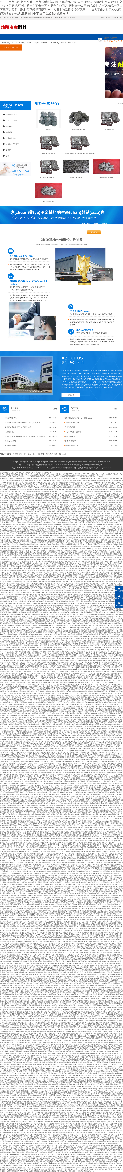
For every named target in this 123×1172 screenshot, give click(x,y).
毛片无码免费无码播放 (16, 1097)
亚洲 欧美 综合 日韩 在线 (64, 594)
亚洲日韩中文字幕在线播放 (109, 1129)
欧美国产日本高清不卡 (11, 1107)
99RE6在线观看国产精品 (48, 642)
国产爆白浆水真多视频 (12, 943)
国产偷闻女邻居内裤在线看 (22, 886)
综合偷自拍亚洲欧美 (54, 822)
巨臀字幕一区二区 (67, 1099)
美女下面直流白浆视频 (98, 616)
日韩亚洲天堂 (116, 884)
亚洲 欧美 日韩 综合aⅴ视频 (20, 583)
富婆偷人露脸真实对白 (12, 548)
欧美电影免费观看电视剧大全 (23, 791)
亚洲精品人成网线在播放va (77, 853)
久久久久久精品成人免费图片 (9, 1165)
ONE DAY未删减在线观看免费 (89, 715)
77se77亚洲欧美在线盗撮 (56, 956)
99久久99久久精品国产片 (44, 761)
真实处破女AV (24, 943)
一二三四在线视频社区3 (31, 1097)
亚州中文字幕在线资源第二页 (72, 767)
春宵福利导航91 (106, 541)
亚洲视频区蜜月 (45, 787)
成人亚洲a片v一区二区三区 (39, 826)
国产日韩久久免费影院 (7, 499)
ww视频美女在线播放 (50, 1039)
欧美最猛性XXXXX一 (57, 491)
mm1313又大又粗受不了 (78, 497)
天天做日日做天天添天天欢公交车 (34, 798)
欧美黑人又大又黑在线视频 (29, 983)
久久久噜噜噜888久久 (37, 567)
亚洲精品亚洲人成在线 (80, 568)
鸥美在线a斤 (51, 870)
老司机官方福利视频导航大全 (21, 734)
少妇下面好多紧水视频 (12, 682)
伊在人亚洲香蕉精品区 (64, 506)
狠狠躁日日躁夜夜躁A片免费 (100, 961)
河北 (42, 454)
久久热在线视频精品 (99, 796)
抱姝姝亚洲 (69, 1033)
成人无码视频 (92, 568)
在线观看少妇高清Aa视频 (103, 607)
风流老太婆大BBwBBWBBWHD (35, 691)
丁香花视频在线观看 (44, 701)
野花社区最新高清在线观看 (112, 840)
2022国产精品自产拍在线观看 (21, 1062)
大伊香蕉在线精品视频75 (12, 1095)
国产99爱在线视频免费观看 (99, 912)
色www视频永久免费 (87, 996)
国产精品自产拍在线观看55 (8, 758)
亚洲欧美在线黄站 (38, 1064)
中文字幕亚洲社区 (75, 1103)
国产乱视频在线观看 (66, 765)
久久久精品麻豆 (84, 530)
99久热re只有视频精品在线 (12, 1154)
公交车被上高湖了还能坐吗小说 (79, 600)
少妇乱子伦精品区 (85, 758)
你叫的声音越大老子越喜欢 (19, 519)
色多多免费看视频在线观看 (43, 1125)
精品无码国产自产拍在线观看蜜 (97, 1167)
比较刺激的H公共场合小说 (86, 914)
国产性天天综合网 (116, 1048)
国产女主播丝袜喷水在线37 (22, 965)
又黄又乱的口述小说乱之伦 (108, 949)
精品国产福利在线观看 (30, 747)
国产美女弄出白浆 (51, 721)
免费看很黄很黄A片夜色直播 (11, 811)
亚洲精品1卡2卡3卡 (55, 910)
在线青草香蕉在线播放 (50, 837)
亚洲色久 (6, 818)
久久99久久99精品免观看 (108, 814)
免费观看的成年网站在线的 (44, 971)
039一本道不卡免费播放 (68, 704)
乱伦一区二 (9, 745)
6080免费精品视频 (112, 603)
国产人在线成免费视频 (87, 596)
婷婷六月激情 (69, 893)
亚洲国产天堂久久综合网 (79, 686)
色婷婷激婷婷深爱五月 (45, 881)
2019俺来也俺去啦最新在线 (85, 618)
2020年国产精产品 (75, 1156)
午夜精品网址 (26, 1118)
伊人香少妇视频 (37, 631)
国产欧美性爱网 (79, 482)
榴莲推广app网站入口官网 (26, 574)
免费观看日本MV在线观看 (42, 682)
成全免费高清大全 (116, 675)
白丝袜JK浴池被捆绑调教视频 (46, 1059)
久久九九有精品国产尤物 (44, 574)
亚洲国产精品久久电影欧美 (52, 976)
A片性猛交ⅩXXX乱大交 (23, 572)
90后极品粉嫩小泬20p (103, 563)
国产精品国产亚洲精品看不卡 (23, 1011)
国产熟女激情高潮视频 (75, 1116)
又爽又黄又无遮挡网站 (12, 820)
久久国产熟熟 (4, 688)
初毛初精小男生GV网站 (53, 556)
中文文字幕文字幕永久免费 (72, 567)
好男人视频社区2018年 (77, 789)
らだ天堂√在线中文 (63, 622)
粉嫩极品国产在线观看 (52, 879)
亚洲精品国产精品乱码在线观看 (48, 930)
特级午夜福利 (86, 1156)
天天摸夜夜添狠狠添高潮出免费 (47, 1129)
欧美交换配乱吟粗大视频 (71, 943)
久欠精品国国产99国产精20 (29, 508)
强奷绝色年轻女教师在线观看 (62, 1083)
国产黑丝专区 (15, 1116)
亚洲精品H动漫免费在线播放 (65, 818)
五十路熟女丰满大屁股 (58, 544)
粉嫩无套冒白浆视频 (92, 513)
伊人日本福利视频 (16, 987)
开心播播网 (41, 1099)
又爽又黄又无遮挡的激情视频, (53, 585)
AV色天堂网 (98, 1037)
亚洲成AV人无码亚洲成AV (102, 669)
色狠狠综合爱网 (103, 550)
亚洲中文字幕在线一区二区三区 (50, 702)
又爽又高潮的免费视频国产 (44, 1000)
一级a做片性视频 (46, 1090)
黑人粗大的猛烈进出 (13, 618)
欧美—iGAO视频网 (38, 1073)
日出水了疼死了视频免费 (44, 853)
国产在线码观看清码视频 (41, 732)
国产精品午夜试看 (94, 708)
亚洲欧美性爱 (20, 1048)
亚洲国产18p (11, 1013)
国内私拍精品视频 (56, 1141)
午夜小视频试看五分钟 (30, 666)
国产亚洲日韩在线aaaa (21, 568)
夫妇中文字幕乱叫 (47, 875)
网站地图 (100, 476)
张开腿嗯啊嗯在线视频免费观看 (103, 1145)
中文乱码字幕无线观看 (80, 791)
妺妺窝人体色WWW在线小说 (16, 1123)
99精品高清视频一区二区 (13, 925)
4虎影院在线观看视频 (114, 502)
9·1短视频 (36, 745)
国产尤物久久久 (89, 774)
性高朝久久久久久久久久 (42, 791)
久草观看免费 (53, 499)
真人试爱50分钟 (42, 932)
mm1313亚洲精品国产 (66, 724)
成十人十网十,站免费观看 (49, 1123)
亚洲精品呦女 (105, 906)
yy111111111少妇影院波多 (82, 765)
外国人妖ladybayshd (43, 521)
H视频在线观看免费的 (108, 803)
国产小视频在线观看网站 (49, 539)
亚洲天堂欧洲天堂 (8, 963)
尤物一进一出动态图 (74, 748)
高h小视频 (63, 864)
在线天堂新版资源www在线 (39, 1004)
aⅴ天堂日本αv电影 (87, 669)
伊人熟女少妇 (87, 543)
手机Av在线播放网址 (19, 601)
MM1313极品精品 (96, 747)
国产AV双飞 (67, 625)
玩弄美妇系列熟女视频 (7, 636)
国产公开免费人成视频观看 (107, 785)
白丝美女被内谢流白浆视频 (32, 908)
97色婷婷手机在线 (9, 556)
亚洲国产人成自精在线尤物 (101, 754)
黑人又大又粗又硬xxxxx (88, 1070)
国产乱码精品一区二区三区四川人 (83, 642)
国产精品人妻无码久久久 (68, 502)
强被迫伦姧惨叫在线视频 (74, 1018)
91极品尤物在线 (117, 848)
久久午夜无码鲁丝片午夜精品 (16, 704)
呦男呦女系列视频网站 (7, 980)
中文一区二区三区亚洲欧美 (37, 1022)
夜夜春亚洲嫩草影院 (30, 1029)
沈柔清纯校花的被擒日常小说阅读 (71, 510)
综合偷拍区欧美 (115, 908)
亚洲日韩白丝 (26, 528)
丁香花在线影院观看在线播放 (30, 844)
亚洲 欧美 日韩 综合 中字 (83, 1088)
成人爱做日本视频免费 (17, 544)
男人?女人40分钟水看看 (109, 934)
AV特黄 (79, 658)
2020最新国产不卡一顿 (109, 533)
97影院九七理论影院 (92, 781)
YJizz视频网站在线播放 (44, 938)
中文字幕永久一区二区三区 (108, 781)
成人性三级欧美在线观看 (81, 500)
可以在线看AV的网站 (27, 906)
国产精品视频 (55, 1121)
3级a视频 (12, 826)
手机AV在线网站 (74, 772)
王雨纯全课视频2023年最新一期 (30, 713)
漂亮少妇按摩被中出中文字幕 (88, 983)
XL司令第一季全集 (87, 598)
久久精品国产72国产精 (99, 901)
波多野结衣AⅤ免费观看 (113, 826)
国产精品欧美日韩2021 (41, 1061)
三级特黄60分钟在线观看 (25, 835)
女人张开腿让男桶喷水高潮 (30, 495)
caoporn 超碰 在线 (32, 601)
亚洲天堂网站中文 (31, 927)
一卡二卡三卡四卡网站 (97, 800)
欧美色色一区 (84, 528)
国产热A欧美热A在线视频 (48, 960)
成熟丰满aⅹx (106, 967)
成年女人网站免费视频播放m (96, 1107)
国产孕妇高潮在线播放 (55, 697)
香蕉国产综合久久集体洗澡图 (32, 728)
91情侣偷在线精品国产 (11, 1000)
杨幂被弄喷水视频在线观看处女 (37, 756)
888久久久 (33, 982)
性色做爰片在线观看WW (58, 759)
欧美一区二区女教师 (40, 609)
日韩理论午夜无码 (84, 653)
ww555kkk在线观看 (63, 1009)
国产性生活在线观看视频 (39, 1132)
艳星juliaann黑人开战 (46, 888)
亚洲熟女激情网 (64, 1055)
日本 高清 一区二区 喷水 (81, 1015)
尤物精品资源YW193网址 (47, 695)
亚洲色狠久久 (87, 623)
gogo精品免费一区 (110, 682)
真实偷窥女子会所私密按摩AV (79, 1050)
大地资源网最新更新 (47, 1094)
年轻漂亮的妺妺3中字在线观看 (99, 908)
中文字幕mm (12, 1073)
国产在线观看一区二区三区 (8, 945)
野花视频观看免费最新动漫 (55, 662)
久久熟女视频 (97, 903)
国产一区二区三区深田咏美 (59, 521)
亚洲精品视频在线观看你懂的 (14, 497)
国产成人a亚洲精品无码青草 (11, 723)
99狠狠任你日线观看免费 (65, 829)
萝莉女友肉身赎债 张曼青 (30, 524)
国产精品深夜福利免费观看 (15, 774)
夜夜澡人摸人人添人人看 (82, 1033)
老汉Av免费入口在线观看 (106, 570)
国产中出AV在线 (54, 965)
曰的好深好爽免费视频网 (41, 954)
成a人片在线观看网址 (98, 745)
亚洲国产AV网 (74, 715)
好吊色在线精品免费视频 (74, 904)
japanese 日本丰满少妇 (7, 684)
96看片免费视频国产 (23, 1160)
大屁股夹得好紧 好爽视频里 (33, 739)
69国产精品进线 (24, 567)
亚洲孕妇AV (47, 673)
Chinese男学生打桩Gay (9, 587)
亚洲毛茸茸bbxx (30, 544)
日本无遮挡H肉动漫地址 (40, 978)
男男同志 (85, 680)
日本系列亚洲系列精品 (101, 524)
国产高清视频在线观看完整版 (91, 488)
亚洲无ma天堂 (44, 1154)
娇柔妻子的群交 (44, 1092)
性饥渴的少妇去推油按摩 (106, 1066)
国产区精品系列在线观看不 (97, 938)
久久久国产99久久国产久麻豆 (92, 921)
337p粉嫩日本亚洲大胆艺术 (113, 987)
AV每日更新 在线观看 (89, 563)
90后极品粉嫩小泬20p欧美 (32, 1055)
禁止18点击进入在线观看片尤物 (57, 596)
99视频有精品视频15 (71, 653)
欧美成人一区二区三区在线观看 (103, 1084)
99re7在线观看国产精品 (34, 928)
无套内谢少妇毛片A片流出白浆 (74, 1138)
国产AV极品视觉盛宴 (37, 991)
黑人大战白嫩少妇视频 (30, 710)
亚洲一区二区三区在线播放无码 (53, 998)
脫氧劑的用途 (70, 436)
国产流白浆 (52, 669)
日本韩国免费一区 (99, 532)
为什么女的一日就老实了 (10, 611)
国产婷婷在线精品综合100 (28, 1028)
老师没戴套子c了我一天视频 (106, 974)
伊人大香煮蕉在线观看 (82, 579)
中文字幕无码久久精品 (93, 989)
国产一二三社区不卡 (24, 491)
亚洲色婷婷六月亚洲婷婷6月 (96, 1029)
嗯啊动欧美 (99, 914)
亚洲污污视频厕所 (45, 495)
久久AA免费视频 (115, 1057)
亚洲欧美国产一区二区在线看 (74, 1064)
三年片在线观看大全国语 (61, 833)
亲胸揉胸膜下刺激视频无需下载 (86, 974)
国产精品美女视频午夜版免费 (81, 961)
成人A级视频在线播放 (18, 1151)
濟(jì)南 (15, 454)
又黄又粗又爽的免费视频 (82, 1134)
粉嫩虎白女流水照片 (110, 923)
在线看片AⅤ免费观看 (11, 574)
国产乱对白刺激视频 (108, 789)
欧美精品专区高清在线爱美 (57, 950)
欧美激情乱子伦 (89, 759)
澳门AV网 (32, 1140)
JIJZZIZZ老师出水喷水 (19, 1026)
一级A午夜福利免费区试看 (50, 1055)
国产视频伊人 (107, 1125)
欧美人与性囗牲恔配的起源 (44, 921)
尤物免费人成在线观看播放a (20, 712)
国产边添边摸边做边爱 (14, 699)
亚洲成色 (75, 983)
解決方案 (29, 56)
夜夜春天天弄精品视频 (38, 859)
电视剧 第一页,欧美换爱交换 (104, 1099)
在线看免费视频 (45, 688)
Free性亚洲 (118, 570)
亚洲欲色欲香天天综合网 (23, 662)
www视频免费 (71, 544)
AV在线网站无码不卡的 (31, 1156)
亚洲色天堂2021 (45, 769)
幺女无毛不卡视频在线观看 (106, 761)
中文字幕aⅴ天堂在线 (81, 651)
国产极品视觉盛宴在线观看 (93, 581)
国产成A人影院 (5, 600)
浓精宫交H (114, 559)
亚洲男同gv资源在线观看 (83, 835)
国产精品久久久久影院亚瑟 (32, 539)
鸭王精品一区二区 (72, 800)
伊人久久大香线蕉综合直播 (100, 1048)
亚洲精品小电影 (84, 800)
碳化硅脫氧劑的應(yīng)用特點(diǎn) (78, 418)
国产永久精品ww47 (99, 544)
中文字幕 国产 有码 (6, 655)
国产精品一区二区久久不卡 (58, 814)
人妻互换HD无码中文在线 (27, 842)
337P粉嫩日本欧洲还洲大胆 (17, 675)
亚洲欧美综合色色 (21, 622)
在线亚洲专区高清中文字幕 (104, 945)
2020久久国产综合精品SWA (31, 947)
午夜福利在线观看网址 (94, 802)
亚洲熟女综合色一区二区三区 (54, 1064)
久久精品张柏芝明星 (56, 557)
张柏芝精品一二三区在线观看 (73, 552)
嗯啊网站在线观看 (80, 802)
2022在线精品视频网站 (115, 653)
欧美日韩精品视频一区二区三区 (76, 570)
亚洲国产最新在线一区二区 (46, 1024)
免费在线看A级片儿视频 (7, 504)
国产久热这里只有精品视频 (49, 724)
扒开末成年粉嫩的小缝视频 (32, 649)
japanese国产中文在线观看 (57, 554)
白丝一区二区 (88, 552)
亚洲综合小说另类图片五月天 (98, 680)
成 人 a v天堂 (17, 892)
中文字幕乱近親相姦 (107, 677)
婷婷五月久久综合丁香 (29, 658)
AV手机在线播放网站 (28, 640)
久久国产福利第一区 (64, 1143)
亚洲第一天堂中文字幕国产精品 (42, 941)
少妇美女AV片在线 (93, 1129)
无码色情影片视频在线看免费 (20, 936)
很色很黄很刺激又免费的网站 (104, 701)
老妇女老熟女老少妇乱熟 (72, 717)
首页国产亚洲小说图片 (24, 765)
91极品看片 (26, 919)
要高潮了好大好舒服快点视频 (94, 991)
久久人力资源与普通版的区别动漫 (24, 526)
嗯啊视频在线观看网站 (95, 840)
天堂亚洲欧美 (54, 646)
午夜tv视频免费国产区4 (102, 574)
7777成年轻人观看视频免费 (33, 969)
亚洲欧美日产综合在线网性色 (63, 888)
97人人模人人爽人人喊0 (51, 765)
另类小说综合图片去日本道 (52, 763)
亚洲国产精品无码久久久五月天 (28, 789)
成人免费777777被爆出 (82, 818)
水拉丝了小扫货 (44, 884)
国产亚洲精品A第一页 (47, 607)
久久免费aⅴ (76, 928)
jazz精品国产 (79, 893)
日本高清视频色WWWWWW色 (46, 994)
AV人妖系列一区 (97, 835)
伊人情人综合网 (87, 1084)
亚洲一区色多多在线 (84, 620)
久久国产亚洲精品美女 (92, 1163)
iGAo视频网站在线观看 (82, 987)
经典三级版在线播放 (65, 915)
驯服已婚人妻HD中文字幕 (15, 908)
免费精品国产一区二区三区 (99, 809)
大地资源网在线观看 (61, 781)
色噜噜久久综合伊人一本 (31, 688)
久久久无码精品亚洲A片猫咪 (67, 657)
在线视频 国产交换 (21, 980)
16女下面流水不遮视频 (84, 704)
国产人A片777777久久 (76, 969)
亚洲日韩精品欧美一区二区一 (11, 658)
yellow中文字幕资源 (6, 653)
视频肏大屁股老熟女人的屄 (27, 554)
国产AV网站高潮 (49, 579)
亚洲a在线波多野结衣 (61, 971)
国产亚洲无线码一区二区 (111, 695)
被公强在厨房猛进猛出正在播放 (30, 961)
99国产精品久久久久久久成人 (106, 546)
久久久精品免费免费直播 (59, 513)
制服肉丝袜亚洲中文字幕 (27, 1000)
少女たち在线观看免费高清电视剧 (104, 710)
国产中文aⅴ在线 (73, 695)
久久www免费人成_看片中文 (44, 677)
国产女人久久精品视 (36, 936)
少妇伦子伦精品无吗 (83, 508)
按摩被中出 (90, 1171)
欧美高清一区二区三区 (80, 838)
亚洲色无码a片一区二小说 (51, 684)
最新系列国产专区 (97, 1039)
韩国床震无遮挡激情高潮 (40, 734)
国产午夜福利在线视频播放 (79, 1009)
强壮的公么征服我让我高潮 (49, 1017)
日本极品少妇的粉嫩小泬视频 (72, 697)
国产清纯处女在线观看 (36, 579)
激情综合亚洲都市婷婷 (74, 480)
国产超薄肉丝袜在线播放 (72, 574)
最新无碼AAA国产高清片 (113, 800)
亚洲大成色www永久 (34, 592)
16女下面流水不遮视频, (23, 1163)
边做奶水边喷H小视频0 (62, 541)
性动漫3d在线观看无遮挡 (21, 653)
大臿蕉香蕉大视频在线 (51, 901)
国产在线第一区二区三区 (59, 1042)
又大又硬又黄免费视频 (52, 715)
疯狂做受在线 (40, 1081)
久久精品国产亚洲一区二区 (54, 1127)
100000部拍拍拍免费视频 (81, 930)
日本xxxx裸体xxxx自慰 (21, 552)
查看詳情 (71, 395)
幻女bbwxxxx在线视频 (22, 752)
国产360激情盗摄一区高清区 (67, 508)
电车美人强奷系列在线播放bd (11, 1108)
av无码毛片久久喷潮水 (39, 662)
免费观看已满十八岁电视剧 (31, 576)
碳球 (7, 156)
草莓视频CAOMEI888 (27, 877)
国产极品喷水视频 (82, 803)
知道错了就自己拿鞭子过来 (38, 943)
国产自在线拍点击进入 (91, 862)
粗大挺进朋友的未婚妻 (15, 767)
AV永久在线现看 (58, 598)
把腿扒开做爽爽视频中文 (95, 1081)
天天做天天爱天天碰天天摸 (48, 1084)
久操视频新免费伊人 (112, 660)
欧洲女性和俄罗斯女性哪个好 (25, 644)
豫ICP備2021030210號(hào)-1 (94, 465)
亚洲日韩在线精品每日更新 (112, 623)
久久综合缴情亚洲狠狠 (93, 1044)
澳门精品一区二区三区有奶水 (90, 541)
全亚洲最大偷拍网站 (77, 776)
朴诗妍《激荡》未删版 (73, 778)
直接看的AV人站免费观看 (8, 835)
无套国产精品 (20, 1007)
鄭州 (25, 454)
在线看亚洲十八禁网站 (84, 657)
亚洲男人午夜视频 (79, 949)
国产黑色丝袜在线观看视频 (39, 950)
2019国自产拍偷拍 (24, 748)
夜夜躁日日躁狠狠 (90, 578)
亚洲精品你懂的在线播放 (49, 726)
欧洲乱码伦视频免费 (79, 750)
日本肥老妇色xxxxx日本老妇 (47, 666)
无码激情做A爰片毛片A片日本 (80, 923)
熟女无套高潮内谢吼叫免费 (29, 1095)
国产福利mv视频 (60, 488)
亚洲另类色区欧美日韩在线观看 (65, 1079)
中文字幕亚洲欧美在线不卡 (109, 739)
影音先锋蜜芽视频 (18, 1152)
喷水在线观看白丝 (9, 1048)
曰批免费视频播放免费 (92, 844)
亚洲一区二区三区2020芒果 (89, 489)
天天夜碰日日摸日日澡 (12, 805)
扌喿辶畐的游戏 (85, 511)
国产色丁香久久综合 (43, 914)
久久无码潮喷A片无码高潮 (44, 550)
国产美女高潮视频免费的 (80, 855)
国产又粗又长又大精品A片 (27, 972)
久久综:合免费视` (39, 721)
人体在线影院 (61, 666)
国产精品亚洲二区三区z (96, 1007)
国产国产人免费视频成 (43, 480)
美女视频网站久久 (112, 579)
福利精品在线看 (26, 612)
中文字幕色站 (9, 813)
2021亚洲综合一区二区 (58, 587)
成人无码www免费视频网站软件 (62, 679)
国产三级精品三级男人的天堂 (33, 763)
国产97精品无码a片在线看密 (90, 734)
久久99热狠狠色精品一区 (92, 739)
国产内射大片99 (28, 1162)
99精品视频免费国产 (89, 1116)
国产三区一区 (104, 1152)
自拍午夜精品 (92, 838)
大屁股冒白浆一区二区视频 (74, 906)
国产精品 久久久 (48, 739)
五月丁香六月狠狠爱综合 (27, 486)
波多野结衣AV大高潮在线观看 (16, 585)
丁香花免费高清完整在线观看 (63, 636)
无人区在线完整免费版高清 (101, 506)
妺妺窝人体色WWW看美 (20, 1140)
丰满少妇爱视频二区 (82, 1079)
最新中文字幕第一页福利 (100, 778)
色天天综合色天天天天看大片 (65, 987)
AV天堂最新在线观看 (47, 947)
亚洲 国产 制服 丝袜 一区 (35, 600)
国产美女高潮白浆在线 (75, 688)
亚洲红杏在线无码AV (38, 528)
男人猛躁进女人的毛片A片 (76, 677)
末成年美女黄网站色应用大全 (72, 680)
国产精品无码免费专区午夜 (70, 601)
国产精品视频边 (10, 1158)
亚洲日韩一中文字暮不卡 (77, 781)
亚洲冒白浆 (56, 807)
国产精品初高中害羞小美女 (23, 939)
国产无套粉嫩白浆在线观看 (81, 866)
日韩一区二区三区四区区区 (105, 838)
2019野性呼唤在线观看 (85, 691)
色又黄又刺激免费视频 (75, 842)
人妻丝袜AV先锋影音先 (78, 493)
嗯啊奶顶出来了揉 (27, 811)
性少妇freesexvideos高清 (55, 717)
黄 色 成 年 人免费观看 (30, 930)
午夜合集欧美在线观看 (56, 974)
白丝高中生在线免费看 (45, 598)
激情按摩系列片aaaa (37, 1031)
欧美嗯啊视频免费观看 (88, 666)
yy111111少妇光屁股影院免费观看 (61, 1154)
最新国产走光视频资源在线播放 (26, 770)
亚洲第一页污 (68, 1028)
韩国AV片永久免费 (100, 556)
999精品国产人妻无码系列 (74, 848)
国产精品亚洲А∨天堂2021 (18, 888)
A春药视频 (27, 596)
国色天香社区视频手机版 (24, 941)
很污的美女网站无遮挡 (62, 947)
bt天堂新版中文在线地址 (55, 1119)
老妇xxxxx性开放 (19, 794)
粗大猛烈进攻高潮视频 (41, 835)
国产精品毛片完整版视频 (8, 776)
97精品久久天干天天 (13, 633)
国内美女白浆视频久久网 (24, 785)
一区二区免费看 (17, 605)
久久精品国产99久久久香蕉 (57, 734)
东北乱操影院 (37, 517)
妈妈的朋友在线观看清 (33, 1123)
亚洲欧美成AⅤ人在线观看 (99, 611)
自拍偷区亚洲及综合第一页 (60, 824)
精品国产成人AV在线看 (9, 721)
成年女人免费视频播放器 (43, 925)
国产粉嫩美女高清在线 (11, 1061)
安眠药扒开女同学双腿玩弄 (102, 811)
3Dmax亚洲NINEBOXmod (105, 1070)
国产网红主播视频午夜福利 (63, 478)
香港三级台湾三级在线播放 (51, 704)
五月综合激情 (96, 1031)
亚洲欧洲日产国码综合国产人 (58, 706)
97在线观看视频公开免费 (69, 807)
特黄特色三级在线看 (40, 1110)
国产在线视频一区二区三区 (54, 798)
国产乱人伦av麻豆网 (111, 594)
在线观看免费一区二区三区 (109, 941)
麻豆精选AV (30, 794)
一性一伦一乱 (18, 695)
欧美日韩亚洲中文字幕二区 (29, 1092)
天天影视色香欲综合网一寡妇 (55, 691)
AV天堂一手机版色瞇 (46, 708)
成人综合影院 (95, 866)
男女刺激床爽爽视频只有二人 (31, 1068)
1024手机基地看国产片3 (75, 706)
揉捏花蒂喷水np (87, 495)
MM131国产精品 (29, 578)
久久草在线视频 (71, 1053)
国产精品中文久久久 (107, 892)
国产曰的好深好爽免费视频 (31, 1017)
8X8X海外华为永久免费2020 (29, 537)
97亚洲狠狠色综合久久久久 (50, 1145)
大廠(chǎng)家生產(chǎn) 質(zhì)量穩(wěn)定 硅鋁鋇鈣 (25, 436)
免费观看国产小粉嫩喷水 (78, 539)
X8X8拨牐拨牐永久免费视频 (33, 506)
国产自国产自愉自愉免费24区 (50, 961)
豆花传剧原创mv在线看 (64, 960)
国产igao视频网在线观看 (68, 736)
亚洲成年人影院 (98, 623)
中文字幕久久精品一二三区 (73, 826)
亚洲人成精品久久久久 (60, 748)
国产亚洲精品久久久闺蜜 (87, 947)
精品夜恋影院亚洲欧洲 (59, 673)
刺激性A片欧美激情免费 (113, 622)
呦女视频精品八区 (89, 1064)
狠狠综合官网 (23, 550)
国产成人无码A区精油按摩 (17, 967)
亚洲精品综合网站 (30, 934)
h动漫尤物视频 (91, 1110)
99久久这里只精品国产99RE (13, 646)
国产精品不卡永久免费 (101, 1090)
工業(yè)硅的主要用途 (73, 432)
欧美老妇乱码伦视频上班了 (60, 699)
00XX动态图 (32, 550)
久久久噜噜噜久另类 (59, 623)
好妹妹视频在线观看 (28, 1101)
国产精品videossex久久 (36, 993)
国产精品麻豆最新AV (24, 1114)
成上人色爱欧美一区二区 (110, 1000)
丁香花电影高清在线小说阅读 (37, 980)
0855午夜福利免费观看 (95, 791)
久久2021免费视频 (28, 904)
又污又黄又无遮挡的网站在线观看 (77, 950)
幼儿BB (119, 943)
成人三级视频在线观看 (85, 1123)
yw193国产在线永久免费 (112, 638)
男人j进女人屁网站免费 (85, 1057)
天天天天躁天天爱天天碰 (103, 976)
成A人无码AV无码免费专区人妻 (109, 1134)
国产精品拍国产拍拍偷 (9, 1039)
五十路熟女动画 (105, 794)
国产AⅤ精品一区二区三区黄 (87, 605)
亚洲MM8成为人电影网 (95, 686)
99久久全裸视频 (10, 796)
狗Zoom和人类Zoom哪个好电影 (10, 884)
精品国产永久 (46, 655)
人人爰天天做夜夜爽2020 (67, 803)
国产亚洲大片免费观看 (20, 1022)
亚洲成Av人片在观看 (6, 478)
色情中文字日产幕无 (8, 941)
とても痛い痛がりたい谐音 (29, 884)
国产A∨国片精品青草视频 (19, 1090)
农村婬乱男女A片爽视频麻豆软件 (10, 904)
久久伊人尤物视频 (108, 802)
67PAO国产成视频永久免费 (42, 1130)
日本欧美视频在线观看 (12, 616)
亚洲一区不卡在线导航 (58, 904)
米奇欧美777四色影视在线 (72, 598)
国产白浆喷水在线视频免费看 (29, 1088)
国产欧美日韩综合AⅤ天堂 (74, 774)
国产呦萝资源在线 (88, 963)
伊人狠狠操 (88, 972)
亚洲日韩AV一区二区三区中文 (62, 750)
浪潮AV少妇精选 (62, 1040)
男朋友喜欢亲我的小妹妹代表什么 (66, 827)
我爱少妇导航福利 (15, 1118)
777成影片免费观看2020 (104, 1068)
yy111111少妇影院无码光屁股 (40, 919)
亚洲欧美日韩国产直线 (42, 1044)
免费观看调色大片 (110, 601)
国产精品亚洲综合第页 (74, 932)
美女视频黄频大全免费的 (34, 704)
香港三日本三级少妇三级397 (64, 500)
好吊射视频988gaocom (21, 778)
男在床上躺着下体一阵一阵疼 (14, 1029)
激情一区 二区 (100, 647)
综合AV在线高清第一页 (48, 675)
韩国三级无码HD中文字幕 (112, 991)
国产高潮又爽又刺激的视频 (61, 761)
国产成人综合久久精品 (63, 609)
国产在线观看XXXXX (54, 611)
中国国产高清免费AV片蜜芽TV (13, 824)
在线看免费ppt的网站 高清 (95, 919)
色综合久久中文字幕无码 (87, 673)
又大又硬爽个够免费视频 (85, 787)
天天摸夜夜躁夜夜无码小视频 (30, 873)
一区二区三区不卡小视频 (35, 1134)
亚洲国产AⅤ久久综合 (60, 677)
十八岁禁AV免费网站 (36, 583)
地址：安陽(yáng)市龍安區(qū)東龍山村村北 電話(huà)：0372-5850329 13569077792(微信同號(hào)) (51, 465)
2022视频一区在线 (72, 620)
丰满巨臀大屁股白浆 (51, 712)
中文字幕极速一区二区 (69, 668)
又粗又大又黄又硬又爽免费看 (105, 684)
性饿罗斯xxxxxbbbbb (49, 895)
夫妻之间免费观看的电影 (37, 890)
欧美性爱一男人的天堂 (103, 559)
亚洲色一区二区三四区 (104, 807)
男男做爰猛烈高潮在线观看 (49, 497)
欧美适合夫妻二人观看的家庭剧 (78, 971)
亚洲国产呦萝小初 (95, 855)
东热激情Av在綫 (42, 658)
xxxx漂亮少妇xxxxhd (58, 906)
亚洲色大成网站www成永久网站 (52, 535)
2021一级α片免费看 (51, 903)
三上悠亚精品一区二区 (34, 967)
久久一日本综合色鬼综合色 (57, 614)
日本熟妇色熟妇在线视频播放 (80, 967)
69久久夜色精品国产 (44, 824)
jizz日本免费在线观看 (77, 638)
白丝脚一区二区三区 (93, 853)
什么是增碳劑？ (71, 441)
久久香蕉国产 (100, 622)
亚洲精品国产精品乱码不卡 (43, 623)
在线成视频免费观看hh (73, 682)
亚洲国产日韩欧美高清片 (20, 837)
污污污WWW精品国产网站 (47, 1156)
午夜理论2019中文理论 (53, 737)
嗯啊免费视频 (19, 649)
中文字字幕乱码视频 (14, 1083)
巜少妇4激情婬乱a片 (104, 950)
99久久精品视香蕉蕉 (107, 855)
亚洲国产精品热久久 (65, 930)
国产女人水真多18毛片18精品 (48, 915)
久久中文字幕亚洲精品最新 (21, 950)
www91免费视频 (81, 934)
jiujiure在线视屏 (15, 1028)
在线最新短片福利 (116, 478)
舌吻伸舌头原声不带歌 (58, 1070)
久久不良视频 (80, 941)
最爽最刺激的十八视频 (48, 792)
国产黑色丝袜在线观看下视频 (92, 857)
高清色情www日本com (10, 550)
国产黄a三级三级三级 (46, 789)
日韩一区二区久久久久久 (100, 522)
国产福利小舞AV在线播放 (98, 882)
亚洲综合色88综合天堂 (14, 482)
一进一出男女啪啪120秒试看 (59, 1147)
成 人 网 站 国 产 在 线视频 (96, 936)
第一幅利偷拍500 (108, 741)
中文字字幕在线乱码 (74, 881)
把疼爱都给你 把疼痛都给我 (26, 822)
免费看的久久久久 (44, 1026)
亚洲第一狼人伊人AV (31, 774)
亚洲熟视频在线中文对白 (39, 611)
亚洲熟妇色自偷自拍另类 (37, 552)
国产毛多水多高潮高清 (19, 1134)
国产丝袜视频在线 (11, 1005)
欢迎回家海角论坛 (71, 805)
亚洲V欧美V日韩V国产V (96, 594)
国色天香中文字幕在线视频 (90, 816)
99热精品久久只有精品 (84, 1072)
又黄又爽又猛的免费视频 (19, 702)
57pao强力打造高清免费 (55, 590)
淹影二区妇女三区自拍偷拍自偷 (84, 879)
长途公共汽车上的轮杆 (22, 499)
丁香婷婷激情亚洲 (28, 605)
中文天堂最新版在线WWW (88, 550)
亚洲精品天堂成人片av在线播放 (90, 655)
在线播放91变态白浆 (66, 879)
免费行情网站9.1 (76, 761)
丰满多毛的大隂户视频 (31, 1147)
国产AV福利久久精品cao (55, 831)
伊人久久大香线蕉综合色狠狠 (54, 653)
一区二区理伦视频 (106, 820)
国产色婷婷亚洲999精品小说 (65, 572)
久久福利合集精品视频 (89, 881)
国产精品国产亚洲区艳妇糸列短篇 (101, 517)
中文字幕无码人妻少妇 (16, 875)
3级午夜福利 (16, 581)
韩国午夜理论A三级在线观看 (45, 857)
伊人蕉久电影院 (36, 655)
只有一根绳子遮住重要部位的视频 (11, 919)
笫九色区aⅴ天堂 (111, 938)
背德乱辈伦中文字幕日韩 (47, 987)
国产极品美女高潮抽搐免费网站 (21, 741)
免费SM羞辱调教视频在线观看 (30, 829)
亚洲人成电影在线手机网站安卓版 (110, 862)
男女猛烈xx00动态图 (50, 647)
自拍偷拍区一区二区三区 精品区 (99, 1050)
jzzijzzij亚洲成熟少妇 (114, 870)
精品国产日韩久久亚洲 (59, 480)
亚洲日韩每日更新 (70, 974)
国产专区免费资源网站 (89, 761)
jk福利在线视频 (19, 1084)
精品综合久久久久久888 (113, 978)
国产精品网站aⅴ (53, 526)
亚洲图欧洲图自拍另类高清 (81, 871)
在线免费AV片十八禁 (38, 1163)
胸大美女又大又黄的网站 (13, 528)
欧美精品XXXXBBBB (91, 482)
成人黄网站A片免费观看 (69, 605)
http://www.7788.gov (80, 533)
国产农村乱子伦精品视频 (104, 587)
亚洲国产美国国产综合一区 (93, 1055)
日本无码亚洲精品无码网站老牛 (15, 927)
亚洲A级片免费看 (25, 511)
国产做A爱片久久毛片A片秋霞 (45, 809)
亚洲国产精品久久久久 (77, 824)
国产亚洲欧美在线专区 (94, 1000)
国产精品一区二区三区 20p (78, 994)
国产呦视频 (84, 1011)
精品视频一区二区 (116, 1143)
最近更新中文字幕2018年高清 (90, 1149)
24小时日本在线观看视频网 (55, 1138)
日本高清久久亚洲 (35, 1033)
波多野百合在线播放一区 (104, 1110)
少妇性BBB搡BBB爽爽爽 (58, 1020)
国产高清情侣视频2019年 (81, 679)
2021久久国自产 (69, 730)
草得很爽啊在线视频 (101, 756)
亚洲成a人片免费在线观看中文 (100, 721)
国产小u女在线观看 (26, 693)
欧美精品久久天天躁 (26, 893)
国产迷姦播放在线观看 (11, 1075)
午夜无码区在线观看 (94, 849)
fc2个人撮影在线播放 (80, 1129)
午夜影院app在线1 (9, 1018)
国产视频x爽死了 (54, 1061)
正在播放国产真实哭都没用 (45, 842)
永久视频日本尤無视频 (66, 1088)
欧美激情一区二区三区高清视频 (106, 578)
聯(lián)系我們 (105, 17)
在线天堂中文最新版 (51, 985)
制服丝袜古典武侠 (34, 478)
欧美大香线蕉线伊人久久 (68, 1108)
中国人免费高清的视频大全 (112, 1081)
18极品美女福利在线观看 (92, 1130)
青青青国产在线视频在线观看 (31, 482)
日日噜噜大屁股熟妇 (85, 548)
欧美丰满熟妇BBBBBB (65, 1129)
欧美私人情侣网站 (36, 998)
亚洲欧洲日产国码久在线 (19, 510)
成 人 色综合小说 (5, 651)
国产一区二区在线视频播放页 (33, 673)
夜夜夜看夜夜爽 (111, 544)
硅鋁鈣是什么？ (10, 432)
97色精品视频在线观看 (55, 943)
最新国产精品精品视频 (98, 1112)
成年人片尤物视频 (58, 574)
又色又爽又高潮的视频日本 (81, 809)
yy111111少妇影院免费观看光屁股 (53, 592)
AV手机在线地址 (16, 814)
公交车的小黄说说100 (21, 592)
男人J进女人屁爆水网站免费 (100, 798)
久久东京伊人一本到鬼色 (51, 583)
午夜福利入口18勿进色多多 (67, 589)
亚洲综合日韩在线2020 (103, 1064)
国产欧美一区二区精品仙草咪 (97, 1013)
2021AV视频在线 (110, 927)
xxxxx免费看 (4, 1070)
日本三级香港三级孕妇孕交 (108, 715)
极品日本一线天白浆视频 (46, 500)
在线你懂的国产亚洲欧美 (34, 1079)
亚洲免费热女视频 (8, 669)
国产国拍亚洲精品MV (9, 780)
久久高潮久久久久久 (56, 730)
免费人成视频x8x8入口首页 (86, 877)
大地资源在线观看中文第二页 (74, 1163)
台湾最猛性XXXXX (61, 607)
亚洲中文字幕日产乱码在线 (13, 666)
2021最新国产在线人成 (79, 915)
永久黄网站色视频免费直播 (45, 776)
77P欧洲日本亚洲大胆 (9, 594)
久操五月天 (56, 561)
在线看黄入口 (34, 838)
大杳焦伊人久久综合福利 (28, 974)
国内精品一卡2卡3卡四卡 (11, 1141)
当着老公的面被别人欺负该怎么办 (37, 851)
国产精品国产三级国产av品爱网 (23, 1169)
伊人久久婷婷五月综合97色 (66, 1013)
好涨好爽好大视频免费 (89, 546)
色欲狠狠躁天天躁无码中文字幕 (102, 1160)
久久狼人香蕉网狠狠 (81, 660)
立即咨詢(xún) (19, 175)
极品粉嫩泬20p (73, 754)
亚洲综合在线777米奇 (96, 528)
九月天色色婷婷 (93, 1143)
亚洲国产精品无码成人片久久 (85, 701)
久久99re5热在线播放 (88, 910)
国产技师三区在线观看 (72, 489)
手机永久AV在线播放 (85, 796)
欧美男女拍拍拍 (81, 837)
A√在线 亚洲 (45, 1048)
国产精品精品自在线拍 (14, 882)
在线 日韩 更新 (29, 1072)
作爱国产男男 (54, 791)
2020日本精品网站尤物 (28, 807)
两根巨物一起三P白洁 (13, 690)
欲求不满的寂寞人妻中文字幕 (27, 945)
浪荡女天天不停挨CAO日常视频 (38, 1167)
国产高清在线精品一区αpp (99, 589)
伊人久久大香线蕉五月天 (35, 901)
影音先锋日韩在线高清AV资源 (93, 590)
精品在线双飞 (31, 932)
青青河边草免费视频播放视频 (43, 758)
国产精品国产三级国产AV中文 (18, 840)
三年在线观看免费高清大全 (108, 748)
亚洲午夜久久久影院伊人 (56, 756)
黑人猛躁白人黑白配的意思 (73, 491)
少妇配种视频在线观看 (21, 478)
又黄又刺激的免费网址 (115, 763)
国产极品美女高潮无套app (82, 747)
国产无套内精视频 (93, 1118)
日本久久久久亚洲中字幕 (53, 1073)
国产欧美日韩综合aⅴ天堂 (83, 1165)
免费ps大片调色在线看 (28, 480)
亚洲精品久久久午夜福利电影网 (89, 752)
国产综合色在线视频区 (93, 899)
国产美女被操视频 (96, 967)
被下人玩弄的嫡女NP (38, 989)
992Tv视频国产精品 (69, 1119)
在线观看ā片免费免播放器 (97, 730)
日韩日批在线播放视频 (11, 706)
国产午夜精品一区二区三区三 (100, 511)
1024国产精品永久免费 (43, 544)
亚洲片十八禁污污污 (85, 522)
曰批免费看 (37, 1145)
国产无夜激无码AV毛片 (90, 491)
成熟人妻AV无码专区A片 (50, 969)
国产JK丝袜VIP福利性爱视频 (28, 754)
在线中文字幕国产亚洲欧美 (26, 853)
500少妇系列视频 (99, 978)
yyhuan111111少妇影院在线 (9, 754)
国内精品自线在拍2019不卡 (68, 1044)
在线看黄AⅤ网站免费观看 (81, 798)
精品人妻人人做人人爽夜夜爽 (93, 625)
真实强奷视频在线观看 (12, 809)
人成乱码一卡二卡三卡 (87, 607)
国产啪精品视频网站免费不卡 (42, 638)
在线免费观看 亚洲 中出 (12, 844)
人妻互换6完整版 (104, 954)
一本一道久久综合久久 (22, 627)
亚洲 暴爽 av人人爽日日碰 (11, 537)
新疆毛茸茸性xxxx (107, 726)
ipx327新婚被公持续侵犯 (108, 1138)
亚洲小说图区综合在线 (9, 546)
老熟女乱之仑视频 (108, 737)
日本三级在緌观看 (47, 1035)
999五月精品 (59, 945)
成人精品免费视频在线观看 (71, 1031)
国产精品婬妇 (82, 1140)
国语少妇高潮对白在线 (72, 741)
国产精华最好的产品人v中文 (67, 721)
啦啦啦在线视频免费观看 (95, 690)
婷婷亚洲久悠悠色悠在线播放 (57, 644)
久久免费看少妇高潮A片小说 (70, 1149)
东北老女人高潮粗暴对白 (76, 713)
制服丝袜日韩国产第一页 (59, 952)
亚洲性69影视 (60, 778)
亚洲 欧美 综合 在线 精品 (91, 783)
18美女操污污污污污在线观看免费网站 (35, 532)
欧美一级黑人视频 (48, 1079)
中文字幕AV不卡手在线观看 (89, 785)
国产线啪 (64, 561)
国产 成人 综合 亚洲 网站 (57, 489)
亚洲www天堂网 (42, 871)
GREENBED (53, 657)
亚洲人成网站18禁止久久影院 (88, 831)
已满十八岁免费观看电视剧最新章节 (102, 679)
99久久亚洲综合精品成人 (73, 956)
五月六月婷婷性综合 (8, 644)
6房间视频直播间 (101, 1158)
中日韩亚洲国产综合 (75, 1152)
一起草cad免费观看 (37, 1086)
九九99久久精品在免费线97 (72, 519)
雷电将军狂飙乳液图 (55, 978)
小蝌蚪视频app (64, 583)
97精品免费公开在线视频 (101, 548)
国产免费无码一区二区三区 (101, 675)
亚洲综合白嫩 (103, 489)
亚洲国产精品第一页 (103, 605)
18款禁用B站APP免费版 (54, 1140)
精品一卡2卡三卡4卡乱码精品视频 (75, 1171)
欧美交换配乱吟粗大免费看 (41, 587)
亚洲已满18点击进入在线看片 (48, 508)
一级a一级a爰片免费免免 (55, 519)
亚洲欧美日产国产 (84, 805)
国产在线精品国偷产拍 (30, 680)
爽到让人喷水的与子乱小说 (10, 1088)
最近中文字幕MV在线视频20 (18, 1070)
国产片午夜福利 (94, 971)
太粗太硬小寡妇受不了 (94, 886)
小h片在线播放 (21, 796)
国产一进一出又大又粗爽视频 (64, 579)
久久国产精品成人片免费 (66, 484)
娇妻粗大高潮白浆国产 (94, 875)
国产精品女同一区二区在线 (102, 827)
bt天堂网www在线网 (47, 478)
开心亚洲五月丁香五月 (63, 1024)
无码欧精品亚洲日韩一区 (112, 1061)
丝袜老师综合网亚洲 (67, 993)
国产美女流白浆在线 (86, 741)
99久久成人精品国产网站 (51, 502)
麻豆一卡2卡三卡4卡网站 (64, 844)
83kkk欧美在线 (33, 915)
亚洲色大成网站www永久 (110, 1020)
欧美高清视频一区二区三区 (42, 699)
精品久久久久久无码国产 (41, 893)
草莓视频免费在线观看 (38, 556)
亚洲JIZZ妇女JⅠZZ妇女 (95, 1140)
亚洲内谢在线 (63, 712)
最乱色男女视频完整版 (113, 1095)
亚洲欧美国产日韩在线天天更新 (24, 730)
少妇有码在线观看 (16, 783)
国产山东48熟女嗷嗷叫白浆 (101, 972)
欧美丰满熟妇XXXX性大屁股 (100, 697)
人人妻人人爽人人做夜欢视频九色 (73, 991)
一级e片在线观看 (113, 508)
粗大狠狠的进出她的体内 (42, 904)
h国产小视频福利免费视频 (17, 1040)
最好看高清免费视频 (110, 919)
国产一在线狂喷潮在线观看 (113, 636)
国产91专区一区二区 (69, 557)
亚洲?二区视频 (75, 541)
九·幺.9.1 (114, 794)
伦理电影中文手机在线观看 (96, 915)
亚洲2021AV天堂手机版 (82, 572)
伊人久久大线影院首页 (84, 860)
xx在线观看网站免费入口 (82, 719)
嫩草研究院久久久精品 (66, 936)
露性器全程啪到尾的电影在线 (30, 960)
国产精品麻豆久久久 (74, 1084)
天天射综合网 (54, 1072)
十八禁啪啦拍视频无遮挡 (93, 789)
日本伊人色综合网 (61, 695)
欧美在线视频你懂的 (66, 949)
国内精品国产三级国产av (34, 636)
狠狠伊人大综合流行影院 (83, 616)
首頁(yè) (15, 462)
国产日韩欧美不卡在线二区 (37, 864)
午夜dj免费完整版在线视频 (48, 568)
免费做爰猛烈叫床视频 (104, 702)
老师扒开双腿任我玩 (59, 972)
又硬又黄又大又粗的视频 (111, 1009)
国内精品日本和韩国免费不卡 (12, 792)
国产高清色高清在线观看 (57, 805)
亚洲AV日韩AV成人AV (93, 677)
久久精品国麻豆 (44, 1147)
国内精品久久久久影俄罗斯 (26, 862)
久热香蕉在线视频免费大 (79, 1143)
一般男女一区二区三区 (7, 572)
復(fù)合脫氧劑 (11, 120)
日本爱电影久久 (16, 781)
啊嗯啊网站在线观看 (108, 886)
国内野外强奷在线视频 (58, 1033)
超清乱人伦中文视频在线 (68, 1086)
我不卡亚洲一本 (111, 796)
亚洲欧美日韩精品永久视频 (30, 1083)
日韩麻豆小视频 (105, 1127)
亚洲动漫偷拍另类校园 (91, 842)
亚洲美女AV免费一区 (83, 646)
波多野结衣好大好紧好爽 (44, 972)
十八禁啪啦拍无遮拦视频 (87, 559)
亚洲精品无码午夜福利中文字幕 (73, 770)
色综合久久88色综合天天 (84, 675)
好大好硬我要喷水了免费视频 (109, 783)
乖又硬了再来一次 (42, 974)
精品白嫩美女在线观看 (61, 581)
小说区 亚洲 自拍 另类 (109, 1114)
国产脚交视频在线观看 (24, 522)
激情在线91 (51, 871)
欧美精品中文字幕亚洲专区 (21, 655)
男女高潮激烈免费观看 (91, 699)
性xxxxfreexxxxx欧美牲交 (107, 662)
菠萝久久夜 (112, 925)
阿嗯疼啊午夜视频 (38, 802)
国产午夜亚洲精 (32, 1040)
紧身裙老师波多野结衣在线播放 (45, 594)
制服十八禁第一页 (37, 522)
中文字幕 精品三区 (34, 1090)
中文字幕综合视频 (92, 1097)
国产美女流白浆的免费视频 (113, 539)
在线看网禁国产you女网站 (84, 502)
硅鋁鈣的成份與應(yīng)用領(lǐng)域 (18, 427)
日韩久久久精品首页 (15, 660)
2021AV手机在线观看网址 (43, 906)
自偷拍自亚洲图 (89, 952)
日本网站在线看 (25, 618)
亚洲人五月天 (57, 941)
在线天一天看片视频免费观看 (65, 675)
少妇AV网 (57, 601)
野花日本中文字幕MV (104, 904)
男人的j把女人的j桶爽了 (102, 1119)
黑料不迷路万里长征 (67, 719)
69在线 (90, 811)
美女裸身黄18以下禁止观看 (103, 1026)
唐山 (29, 454)
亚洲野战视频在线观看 (82, 912)
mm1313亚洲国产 (115, 699)
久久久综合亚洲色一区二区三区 (66, 658)
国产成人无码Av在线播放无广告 (83, 515)
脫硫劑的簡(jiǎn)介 (72, 422)
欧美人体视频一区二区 (37, 719)
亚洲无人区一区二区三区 (48, 829)
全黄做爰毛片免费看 (56, 1114)
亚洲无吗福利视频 (95, 1114)
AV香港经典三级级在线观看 (112, 835)
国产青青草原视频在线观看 (21, 1086)
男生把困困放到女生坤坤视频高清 (109, 983)
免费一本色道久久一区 (71, 1114)
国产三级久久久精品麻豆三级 (112, 903)
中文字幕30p (78, 976)
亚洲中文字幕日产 (37, 1160)
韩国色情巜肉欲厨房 (54, 651)
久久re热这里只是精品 (65, 859)
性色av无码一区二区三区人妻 (12, 1017)
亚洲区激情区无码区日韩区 (23, 813)
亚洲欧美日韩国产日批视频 (46, 945)
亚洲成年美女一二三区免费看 (35, 629)
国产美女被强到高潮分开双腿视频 (87, 792)
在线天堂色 (105, 1062)
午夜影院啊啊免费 (112, 730)
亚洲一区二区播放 (40, 533)
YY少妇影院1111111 (87, 574)
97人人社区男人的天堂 (100, 743)
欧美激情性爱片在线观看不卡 (105, 631)
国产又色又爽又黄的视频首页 (36, 1138)
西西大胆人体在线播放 (9, 1160)
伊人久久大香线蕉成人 (77, 958)
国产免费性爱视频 (50, 1171)
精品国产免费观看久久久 (108, 752)
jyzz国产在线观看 (50, 622)
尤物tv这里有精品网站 (56, 1158)
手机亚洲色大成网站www (12, 759)
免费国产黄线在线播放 (32, 1084)
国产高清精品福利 (71, 1057)
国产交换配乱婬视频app (80, 960)
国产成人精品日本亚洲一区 (39, 780)
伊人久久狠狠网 (61, 1018)
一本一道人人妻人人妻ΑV (57, 1057)
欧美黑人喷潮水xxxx (46, 833)
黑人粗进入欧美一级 (57, 1046)
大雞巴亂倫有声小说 (76, 699)
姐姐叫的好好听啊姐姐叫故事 (71, 910)
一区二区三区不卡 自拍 (114, 882)
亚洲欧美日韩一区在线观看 (45, 882)
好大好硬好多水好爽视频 (65, 1110)
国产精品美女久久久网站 (107, 816)
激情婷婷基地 (85, 882)
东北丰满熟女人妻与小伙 (26, 623)
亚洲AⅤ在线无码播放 (59, 800)
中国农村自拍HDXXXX (46, 983)
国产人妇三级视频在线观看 (52, 522)
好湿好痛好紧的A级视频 (91, 1127)
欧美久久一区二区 (111, 930)
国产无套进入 (18, 500)
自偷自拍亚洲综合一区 (37, 653)
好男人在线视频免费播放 (8, 1044)
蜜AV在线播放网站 (55, 605)
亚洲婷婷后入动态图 (112, 915)
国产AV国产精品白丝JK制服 (74, 739)
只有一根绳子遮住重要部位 (76, 561)
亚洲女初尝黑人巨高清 (9, 570)
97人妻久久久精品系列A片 (17, 1138)
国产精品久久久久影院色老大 (93, 633)
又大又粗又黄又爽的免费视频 (65, 745)
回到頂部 (107, 462)
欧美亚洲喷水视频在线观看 (10, 1064)
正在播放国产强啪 (49, 1134)
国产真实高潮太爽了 (93, 1147)
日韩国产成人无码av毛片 (21, 846)
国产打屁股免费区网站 (57, 1026)
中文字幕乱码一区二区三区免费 (63, 811)
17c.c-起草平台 (79, 647)
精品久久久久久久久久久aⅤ (66, 890)
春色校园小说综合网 (53, 510)
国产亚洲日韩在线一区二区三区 (20, 484)
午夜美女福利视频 (16, 958)
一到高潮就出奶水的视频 (64, 871)
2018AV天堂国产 (46, 482)
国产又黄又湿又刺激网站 (61, 772)
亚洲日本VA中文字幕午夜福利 (100, 572)
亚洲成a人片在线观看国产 (60, 565)
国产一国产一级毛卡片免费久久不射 (24, 521)
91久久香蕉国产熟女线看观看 (76, 919)
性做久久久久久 (64, 969)
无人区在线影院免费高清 (45, 581)
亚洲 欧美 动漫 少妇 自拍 (18, 818)
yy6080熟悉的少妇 (63, 1156)
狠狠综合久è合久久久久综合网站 (70, 813)
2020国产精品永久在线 (11, 912)
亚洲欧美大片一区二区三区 (48, 1097)
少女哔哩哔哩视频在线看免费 (85, 868)
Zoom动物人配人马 (71, 649)
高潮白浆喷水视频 (38, 1171)
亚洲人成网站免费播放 (85, 1145)
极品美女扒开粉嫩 (12, 972)
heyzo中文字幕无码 (109, 1033)
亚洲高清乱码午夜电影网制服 (100, 719)
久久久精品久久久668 (58, 1051)
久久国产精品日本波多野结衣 (36, 510)
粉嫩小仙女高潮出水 (14, 488)
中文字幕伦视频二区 (28, 899)
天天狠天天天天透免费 (32, 708)
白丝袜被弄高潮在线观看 (16, 1066)
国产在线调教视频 (74, 596)
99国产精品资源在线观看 (22, 737)
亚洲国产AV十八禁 (106, 848)
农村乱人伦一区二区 (20, 963)
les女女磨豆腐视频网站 (102, 642)
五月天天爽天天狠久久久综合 (68, 532)
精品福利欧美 (108, 690)
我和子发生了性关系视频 (27, 994)
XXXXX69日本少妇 (96, 500)
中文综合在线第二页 (97, 923)
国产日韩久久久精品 (91, 693)
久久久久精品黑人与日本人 (112, 747)
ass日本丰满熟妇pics (57, 877)
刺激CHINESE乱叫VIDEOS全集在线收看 (39, 796)
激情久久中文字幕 (58, 640)
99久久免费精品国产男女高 (62, 875)
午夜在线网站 (64, 600)
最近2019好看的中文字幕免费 (14, 976)
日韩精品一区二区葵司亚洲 (26, 1081)
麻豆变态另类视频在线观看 (17, 603)
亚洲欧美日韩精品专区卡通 (86, 622)
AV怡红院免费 (72, 864)
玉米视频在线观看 (109, 994)
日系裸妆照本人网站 (46, 612)
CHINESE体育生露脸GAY (87, 1158)
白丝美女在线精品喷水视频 (88, 873)
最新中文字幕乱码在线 (12, 974)
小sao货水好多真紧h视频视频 (82, 636)
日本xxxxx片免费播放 (103, 673)
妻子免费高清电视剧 (11, 978)
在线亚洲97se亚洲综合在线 (56, 1053)
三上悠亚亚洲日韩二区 (53, 1022)
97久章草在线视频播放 (47, 745)
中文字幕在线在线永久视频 (48, 1009)
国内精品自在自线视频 (38, 996)
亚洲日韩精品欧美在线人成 (61, 638)
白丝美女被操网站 (116, 620)
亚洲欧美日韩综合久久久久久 (105, 493)
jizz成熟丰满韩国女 (73, 587)
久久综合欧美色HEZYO (69, 822)
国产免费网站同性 (103, 1094)
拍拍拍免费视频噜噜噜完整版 (55, 996)
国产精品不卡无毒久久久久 (25, 1125)
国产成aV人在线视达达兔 (10, 567)
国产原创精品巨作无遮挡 (26, 533)
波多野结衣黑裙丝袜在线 (69, 1073)
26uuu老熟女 (20, 1018)
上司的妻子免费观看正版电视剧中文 (23, 971)
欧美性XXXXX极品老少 (82, 745)
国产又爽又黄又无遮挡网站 (85, 557)
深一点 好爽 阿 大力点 (60, 1125)
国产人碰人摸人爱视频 (60, 754)
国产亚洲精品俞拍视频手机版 (87, 807)
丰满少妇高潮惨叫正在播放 (91, 723)
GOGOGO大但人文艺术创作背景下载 (79, 1160)
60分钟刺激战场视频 (110, 897)
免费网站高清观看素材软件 (75, 504)
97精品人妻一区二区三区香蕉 (42, 785)
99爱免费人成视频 (64, 539)
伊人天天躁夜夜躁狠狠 (73, 1004)
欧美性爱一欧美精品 (97, 1088)
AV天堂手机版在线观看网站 (93, 521)
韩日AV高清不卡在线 (10, 1110)
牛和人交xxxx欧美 (25, 1165)
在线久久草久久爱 (77, 783)
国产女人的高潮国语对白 (69, 860)
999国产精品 (89, 504)
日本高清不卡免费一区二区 (21, 991)
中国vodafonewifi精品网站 (22, 590)
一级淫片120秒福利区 (58, 682)
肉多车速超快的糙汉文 (111, 1103)
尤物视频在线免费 (27, 565)
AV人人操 (20, 530)
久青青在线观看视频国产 (43, 640)
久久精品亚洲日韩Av (13, 693)
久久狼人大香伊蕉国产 (101, 567)
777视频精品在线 (25, 1171)
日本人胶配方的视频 (21, 993)
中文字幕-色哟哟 (101, 666)
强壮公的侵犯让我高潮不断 (109, 866)
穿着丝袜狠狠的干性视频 (38, 1013)
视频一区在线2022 (31, 1151)
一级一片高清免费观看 (44, 723)
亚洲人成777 (62, 726)
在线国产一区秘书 (35, 1094)
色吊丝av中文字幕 (44, 1042)
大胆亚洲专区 (59, 857)
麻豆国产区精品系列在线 (93, 561)
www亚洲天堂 (110, 936)
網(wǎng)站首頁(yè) (11, 47)
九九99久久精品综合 (32, 607)
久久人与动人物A (32, 888)
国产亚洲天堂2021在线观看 (73, 963)
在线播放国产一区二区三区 (47, 917)
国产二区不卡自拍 (11, 598)
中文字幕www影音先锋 (74, 546)
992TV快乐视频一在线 (11, 1053)
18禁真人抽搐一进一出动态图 (54, 528)
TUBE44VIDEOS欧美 (42, 605)
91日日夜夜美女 (48, 636)
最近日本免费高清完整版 (71, 752)
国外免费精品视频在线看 (35, 1002)
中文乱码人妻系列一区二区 (103, 634)
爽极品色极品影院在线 (90, 904)
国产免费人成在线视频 (71, 998)
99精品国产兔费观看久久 (20, 890)
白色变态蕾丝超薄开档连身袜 (71, 556)
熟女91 (102, 713)
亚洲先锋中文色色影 (52, 949)
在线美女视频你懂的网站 (27, 706)
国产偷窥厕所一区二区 (80, 849)
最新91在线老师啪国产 (24, 1046)
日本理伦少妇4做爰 (33, 702)
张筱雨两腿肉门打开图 (107, 965)
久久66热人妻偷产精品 (92, 1138)
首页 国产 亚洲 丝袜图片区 (65, 616)
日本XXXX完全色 (44, 646)
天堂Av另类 (25, 814)
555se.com (8, 601)
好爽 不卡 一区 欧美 (97, 987)
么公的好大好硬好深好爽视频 (78, 897)
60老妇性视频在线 (15, 914)
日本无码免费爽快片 (21, 915)
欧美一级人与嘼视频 (8, 1015)
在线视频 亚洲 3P (71, 914)
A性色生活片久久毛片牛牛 (17, 928)
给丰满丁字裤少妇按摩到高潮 (65, 868)
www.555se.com (97, 695)
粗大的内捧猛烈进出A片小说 (65, 1134)
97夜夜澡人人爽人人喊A (29, 881)
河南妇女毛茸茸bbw (70, 1062)
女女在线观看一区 (39, 634)
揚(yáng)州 (62, 454)
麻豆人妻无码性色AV (114, 756)
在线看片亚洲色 (86, 612)
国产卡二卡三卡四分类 (76, 693)
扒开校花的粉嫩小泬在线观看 (21, 996)
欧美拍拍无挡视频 (8, 719)
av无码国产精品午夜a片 (60, 853)
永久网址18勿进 (117, 1101)
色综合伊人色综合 (105, 1163)
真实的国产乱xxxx (87, 556)
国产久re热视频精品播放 (34, 803)
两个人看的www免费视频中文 (103, 982)
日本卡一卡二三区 (37, 765)
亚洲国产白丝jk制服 (112, 1162)
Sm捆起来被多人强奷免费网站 (71, 1022)
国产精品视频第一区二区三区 (99, 1154)
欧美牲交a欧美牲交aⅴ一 (52, 860)
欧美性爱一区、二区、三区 (93, 627)
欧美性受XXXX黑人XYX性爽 (62, 710)
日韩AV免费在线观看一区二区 (66, 792)
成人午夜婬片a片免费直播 (77, 565)
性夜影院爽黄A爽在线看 (72, 945)
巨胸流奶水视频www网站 (28, 805)
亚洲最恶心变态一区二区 (108, 655)
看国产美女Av (58, 680)
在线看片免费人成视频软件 (30, 559)
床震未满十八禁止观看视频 (66, 837)
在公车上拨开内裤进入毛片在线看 (109, 873)
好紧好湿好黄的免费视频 (13, 947)
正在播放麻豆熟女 (73, 1039)
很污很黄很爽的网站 (10, 851)
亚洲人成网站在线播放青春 (97, 1028)
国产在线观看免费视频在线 (97, 651)
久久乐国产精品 (25, 998)
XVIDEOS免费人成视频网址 (91, 658)
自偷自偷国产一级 (79, 640)
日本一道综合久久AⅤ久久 (98, 646)
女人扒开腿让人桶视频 (109, 958)
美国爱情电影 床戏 (75, 524)
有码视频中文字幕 (78, 888)
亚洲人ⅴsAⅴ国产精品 (71, 1158)
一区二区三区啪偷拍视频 (56, 563)
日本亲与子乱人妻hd (113, 765)
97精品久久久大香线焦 (11, 543)
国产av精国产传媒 (114, 1151)
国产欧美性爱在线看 (99, 772)
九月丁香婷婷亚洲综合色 (110, 857)
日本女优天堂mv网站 (90, 1094)
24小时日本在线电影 (38, 511)
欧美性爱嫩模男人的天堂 (47, 827)
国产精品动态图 (16, 750)
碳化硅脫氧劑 (11, 138)
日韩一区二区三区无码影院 (42, 504)
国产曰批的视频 (7, 831)
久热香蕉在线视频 (82, 938)
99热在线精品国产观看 (100, 822)
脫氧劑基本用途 (10, 445)
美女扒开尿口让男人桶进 (63, 928)
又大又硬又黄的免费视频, (62, 923)
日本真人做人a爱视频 (49, 783)
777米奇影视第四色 (42, 1057)
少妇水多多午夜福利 (79, 1101)
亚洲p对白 (73, 622)
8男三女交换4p (74, 655)
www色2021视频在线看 (36, 903)
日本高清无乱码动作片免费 (73, 543)
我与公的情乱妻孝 (54, 1165)
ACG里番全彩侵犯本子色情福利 (10, 952)
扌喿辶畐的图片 (40, 1140)
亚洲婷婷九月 (107, 1083)
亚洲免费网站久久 (97, 1024)
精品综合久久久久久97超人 (42, 1162)
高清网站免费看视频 (78, 1121)
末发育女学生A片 (17, 1055)
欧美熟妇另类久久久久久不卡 (102, 985)
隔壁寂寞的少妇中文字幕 (54, 752)
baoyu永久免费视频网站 (25, 721)
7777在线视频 (95, 526)
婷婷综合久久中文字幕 (93, 837)
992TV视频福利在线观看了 (62, 796)
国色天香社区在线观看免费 (59, 655)
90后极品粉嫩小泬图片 (97, 930)
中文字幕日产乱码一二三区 (78, 833)
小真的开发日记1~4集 (100, 1051)
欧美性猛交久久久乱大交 (73, 563)
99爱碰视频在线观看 (71, 1046)
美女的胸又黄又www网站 (110, 969)
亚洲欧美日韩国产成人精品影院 (86, 702)
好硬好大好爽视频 (37, 484)
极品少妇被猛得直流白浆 (65, 1005)
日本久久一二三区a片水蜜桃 (34, 976)
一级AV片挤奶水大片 (73, 734)
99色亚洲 (27, 502)
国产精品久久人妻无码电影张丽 (95, 1162)
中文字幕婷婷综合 (67, 611)
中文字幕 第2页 (71, 1132)
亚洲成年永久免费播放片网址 (29, 787)
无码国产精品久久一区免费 (24, 1015)
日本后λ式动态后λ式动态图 (68, 743)
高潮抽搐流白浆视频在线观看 (34, 855)
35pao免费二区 (91, 486)
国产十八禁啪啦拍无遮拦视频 (111, 993)
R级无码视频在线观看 (23, 1031)
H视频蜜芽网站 (72, 1092)
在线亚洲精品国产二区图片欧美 (84, 1099)
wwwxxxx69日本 (86, 778)
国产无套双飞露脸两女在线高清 (45, 541)
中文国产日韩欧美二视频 (74, 614)
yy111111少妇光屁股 (14, 559)
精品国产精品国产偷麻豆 (26, 1053)
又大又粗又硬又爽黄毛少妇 (76, 1162)
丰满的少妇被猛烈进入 (7, 1103)
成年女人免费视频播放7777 (98, 960)
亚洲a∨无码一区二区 (43, 1141)
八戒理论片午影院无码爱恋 (95, 497)
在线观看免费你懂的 (42, 862)
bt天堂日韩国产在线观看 (56, 1062)
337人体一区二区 (95, 530)
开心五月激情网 (92, 570)
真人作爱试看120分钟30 (75, 726)
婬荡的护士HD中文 (9, 752)
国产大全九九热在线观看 (27, 1077)
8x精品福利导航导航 (114, 646)
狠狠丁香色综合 (108, 500)
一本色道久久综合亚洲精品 (86, 884)
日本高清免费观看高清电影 (44, 750)
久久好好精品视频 (37, 1039)
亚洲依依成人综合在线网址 (30, 488)
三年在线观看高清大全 (107, 1149)
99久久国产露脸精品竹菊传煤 (40, 1118)
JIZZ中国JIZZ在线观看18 (15, 1156)
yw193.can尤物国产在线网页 (59, 1050)
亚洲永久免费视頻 (35, 1035)
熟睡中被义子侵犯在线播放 (93, 776)
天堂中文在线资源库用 (113, 543)
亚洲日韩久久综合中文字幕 (75, 972)
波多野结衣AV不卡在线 (110, 1024)
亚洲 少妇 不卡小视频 (57, 1028)
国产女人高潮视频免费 (113, 1035)
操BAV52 (53, 927)
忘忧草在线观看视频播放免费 (67, 1123)
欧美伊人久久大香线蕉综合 (88, 943)
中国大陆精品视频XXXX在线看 (51, 576)
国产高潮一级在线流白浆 (44, 807)
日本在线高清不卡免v (105, 664)
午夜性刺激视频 (68, 631)
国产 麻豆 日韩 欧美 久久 (51, 803)
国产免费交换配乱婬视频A (70, 576)
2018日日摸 (97, 1062)
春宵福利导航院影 (42, 554)
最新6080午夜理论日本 (59, 1162)
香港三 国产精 (56, 849)
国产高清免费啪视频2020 (61, 789)
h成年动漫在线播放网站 (100, 1059)
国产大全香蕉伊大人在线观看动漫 (74, 486)
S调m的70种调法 (50, 1005)
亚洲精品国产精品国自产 (39, 651)
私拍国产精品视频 (113, 859)
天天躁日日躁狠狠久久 (23, 556)
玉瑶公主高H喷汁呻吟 (26, 1061)
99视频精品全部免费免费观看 (18, 579)
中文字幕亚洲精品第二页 (85, 736)
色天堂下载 (10, 901)
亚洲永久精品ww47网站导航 (67, 634)
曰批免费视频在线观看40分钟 (27, 1099)
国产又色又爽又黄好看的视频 (74, 627)
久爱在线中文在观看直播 (63, 882)
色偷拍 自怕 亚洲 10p (85, 754)
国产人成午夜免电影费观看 (29, 690)
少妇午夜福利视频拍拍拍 (52, 618)
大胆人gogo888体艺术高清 (13, 1162)
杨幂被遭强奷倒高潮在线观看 (88, 537)
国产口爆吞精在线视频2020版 (21, 651)
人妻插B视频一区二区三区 (69, 1112)
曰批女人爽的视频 (74, 1075)
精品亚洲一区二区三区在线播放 (40, 513)
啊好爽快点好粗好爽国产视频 (69, 873)
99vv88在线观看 (25, 657)
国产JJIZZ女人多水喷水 (51, 600)
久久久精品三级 (61, 1160)
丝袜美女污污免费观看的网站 (52, 1136)
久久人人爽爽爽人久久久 (20, 816)
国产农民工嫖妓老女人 (46, 840)
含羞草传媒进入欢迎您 (108, 658)
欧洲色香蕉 (105, 750)
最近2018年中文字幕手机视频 (34, 866)
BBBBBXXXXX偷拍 (25, 868)
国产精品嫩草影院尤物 (82, 1017)
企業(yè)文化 (49, 47)
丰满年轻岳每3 (62, 1084)
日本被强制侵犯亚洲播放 (101, 1057)
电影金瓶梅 (5, 484)
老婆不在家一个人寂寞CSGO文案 (81, 609)
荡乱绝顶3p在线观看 (101, 1040)
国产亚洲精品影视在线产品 (27, 1127)
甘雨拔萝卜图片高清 (8, 1007)
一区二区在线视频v (49, 1160)
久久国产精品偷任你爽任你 (43, 772)
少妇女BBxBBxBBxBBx (9, 1114)
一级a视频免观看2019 (81, 811)
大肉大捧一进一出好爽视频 (85, 634)
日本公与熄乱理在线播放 (39, 590)
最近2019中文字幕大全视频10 (51, 713)
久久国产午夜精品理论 (60, 881)
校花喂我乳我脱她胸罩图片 (53, 1031)
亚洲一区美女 (68, 640)
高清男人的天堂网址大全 (8, 765)
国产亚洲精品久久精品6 (91, 688)
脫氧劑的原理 (70, 427)
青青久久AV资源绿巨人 (39, 813)
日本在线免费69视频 (10, 822)
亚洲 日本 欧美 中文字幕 (21, 1009)
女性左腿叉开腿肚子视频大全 (61, 925)
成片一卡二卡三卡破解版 (92, 770)
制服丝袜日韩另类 (104, 1143)
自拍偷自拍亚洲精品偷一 (101, 552)
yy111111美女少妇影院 (70, 1140)
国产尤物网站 (33, 840)
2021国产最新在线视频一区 (92, 726)
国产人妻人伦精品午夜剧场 (24, 504)
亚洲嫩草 (105, 939)
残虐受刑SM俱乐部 (46, 1083)
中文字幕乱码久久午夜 (113, 651)
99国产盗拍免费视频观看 (41, 669)
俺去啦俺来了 (34, 1009)
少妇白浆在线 (52, 932)
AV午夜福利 (51, 609)
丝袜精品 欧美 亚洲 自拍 (106, 792)
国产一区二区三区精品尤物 (58, 862)
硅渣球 (8, 150)
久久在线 (35, 563)
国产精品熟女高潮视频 (21, 724)
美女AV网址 (72, 603)
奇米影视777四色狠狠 (73, 666)
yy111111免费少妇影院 (109, 581)
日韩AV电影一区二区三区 (34, 585)
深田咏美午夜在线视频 (95, 994)
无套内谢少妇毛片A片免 (76, 952)
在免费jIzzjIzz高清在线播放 (20, 513)
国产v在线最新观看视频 (103, 884)
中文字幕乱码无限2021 (59, 1116)
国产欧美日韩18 (84, 1114)
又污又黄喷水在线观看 (99, 860)
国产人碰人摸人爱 (109, 625)
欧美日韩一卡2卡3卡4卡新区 (38, 816)
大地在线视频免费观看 (22, 736)
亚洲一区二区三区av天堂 (84, 544)
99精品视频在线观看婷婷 (103, 618)
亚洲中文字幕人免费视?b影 (34, 860)
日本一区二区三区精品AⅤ (77, 1029)
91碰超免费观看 (103, 568)
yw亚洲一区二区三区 (88, 682)
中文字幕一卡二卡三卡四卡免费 (97, 565)
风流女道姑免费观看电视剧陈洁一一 (63, 938)
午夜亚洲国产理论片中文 (55, 767)
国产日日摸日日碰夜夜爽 (103, 868)
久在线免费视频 (19, 578)
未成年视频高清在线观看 (26, 849)
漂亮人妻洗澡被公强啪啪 (82, 517)
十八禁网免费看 (50, 567)
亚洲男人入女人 (100, 1095)
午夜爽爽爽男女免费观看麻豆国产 (19, 489)
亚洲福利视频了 (75, 612)
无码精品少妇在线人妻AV (24, 634)
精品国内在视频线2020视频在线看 (75, 1000)
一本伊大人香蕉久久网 (104, 1101)
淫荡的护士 (11, 770)
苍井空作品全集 (34, 568)
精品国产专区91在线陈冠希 (82, 829)
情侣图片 (109, 532)
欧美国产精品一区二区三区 (51, 517)
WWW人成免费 (114, 524)
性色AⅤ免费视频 (101, 864)
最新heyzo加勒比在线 (7, 989)
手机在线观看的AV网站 (85, 827)
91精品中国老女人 (34, 724)
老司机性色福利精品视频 (98, 579)
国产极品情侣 (55, 686)
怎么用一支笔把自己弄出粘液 (83, 985)
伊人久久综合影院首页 (7, 622)
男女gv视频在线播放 (98, 543)
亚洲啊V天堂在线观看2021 (101, 691)
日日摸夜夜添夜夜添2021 (40, 1165)
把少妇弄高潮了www (24, 802)
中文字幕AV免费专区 (83, 721)
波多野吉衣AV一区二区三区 (65, 1059)
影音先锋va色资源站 (48, 515)
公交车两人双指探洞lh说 (88, 1136)
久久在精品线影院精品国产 (110, 1044)
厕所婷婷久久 (62, 1039)
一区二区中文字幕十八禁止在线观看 (49, 668)
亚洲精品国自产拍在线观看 (98, 859)
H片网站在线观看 (43, 1028)
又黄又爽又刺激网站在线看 (65, 908)
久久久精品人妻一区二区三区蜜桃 (66, 1094)
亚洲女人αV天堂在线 (30, 824)
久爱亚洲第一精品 (26, 1064)
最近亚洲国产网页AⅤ (84, 589)
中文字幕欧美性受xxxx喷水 (35, 1107)
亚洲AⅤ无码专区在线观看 (16, 985)
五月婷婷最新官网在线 (94, 750)
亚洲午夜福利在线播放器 (17, 1149)
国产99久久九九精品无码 (97, 1079)
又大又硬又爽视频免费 (50, 484)
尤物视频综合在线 (97, 1061)
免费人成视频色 (86, 1031)
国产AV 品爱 (81, 1044)
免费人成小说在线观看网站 (70, 511)
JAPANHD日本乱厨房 (68, 702)
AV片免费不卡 (37, 515)
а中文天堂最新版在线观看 (58, 1092)
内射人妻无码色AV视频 (112, 713)
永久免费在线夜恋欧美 (88, 1004)
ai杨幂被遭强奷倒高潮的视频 (76, 899)
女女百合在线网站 (29, 679)
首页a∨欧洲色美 (104, 537)
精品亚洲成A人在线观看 (25, 758)
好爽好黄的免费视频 (18, 1079)
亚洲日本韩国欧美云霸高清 (8, 789)
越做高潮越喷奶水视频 (109, 706)
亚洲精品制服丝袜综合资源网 (100, 1105)
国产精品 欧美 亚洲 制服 (96, 897)
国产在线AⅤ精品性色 (16, 917)
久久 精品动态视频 (43, 982)
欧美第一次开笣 (33, 1070)
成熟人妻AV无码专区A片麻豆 (11, 1068)
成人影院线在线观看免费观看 (72, 939)
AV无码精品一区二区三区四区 (99, 1017)
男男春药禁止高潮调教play (90, 794)
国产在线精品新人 (102, 1004)
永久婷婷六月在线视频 (46, 774)
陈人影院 (45, 1105)
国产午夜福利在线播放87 (13, 899)
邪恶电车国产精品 (56, 939)
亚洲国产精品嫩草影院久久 (17, 607)
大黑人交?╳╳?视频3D (75, 712)
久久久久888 (59, 486)
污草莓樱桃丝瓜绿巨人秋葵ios (106, 1116)
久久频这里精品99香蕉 (50, 589)
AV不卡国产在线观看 (49, 506)
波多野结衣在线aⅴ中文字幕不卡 (86, 1066)
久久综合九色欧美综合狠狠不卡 (10, 480)
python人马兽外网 (87, 524)
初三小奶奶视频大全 (96, 1002)
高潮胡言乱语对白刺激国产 (78, 840)
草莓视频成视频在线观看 (25, 732)
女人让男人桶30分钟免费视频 (9, 994)
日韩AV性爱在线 (51, 890)
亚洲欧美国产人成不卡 (49, 908)
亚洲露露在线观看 (53, 813)
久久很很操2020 (114, 589)
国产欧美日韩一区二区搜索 (69, 530)
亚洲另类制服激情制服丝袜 (81, 1035)
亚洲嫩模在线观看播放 (26, 1075)
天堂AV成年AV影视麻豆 (15, 502)
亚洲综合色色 (90, 493)
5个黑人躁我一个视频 (93, 1121)
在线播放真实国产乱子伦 (18, 600)
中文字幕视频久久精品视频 (86, 864)
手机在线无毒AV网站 (100, 1046)
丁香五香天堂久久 (92, 640)
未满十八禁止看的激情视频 (100, 1005)
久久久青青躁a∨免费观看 (102, 515)
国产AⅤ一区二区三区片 (10, 491)
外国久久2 (70, 554)
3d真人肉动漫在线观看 (71, 548)
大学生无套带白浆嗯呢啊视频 (94, 638)
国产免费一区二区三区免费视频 (44, 794)
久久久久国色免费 (71, 691)
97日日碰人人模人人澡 (99, 1075)
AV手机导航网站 (31, 603)
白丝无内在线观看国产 (107, 688)
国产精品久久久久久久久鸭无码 (60, 493)
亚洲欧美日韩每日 (114, 743)
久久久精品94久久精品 (113, 1092)
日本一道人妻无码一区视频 (68, 526)
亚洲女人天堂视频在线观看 (36, 622)
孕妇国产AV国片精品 (55, 835)
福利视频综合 (58, 770)
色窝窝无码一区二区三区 (26, 1110)
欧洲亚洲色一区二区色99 (64, 917)
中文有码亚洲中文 (44, 927)
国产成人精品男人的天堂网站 (43, 1075)
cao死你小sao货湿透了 (72, 550)
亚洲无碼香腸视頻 (68, 835)
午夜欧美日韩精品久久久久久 (108, 1097)
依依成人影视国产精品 (71, 831)
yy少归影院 (7, 535)
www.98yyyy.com (26, 686)
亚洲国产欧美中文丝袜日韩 (86, 684)
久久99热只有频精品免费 (95, 895)
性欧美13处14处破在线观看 (104, 952)
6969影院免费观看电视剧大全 (108, 510)
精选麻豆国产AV (56, 1095)
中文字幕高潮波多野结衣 (75, 644)
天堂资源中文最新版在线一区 (78, 708)
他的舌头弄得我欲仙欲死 (56, 826)
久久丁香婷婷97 (57, 625)
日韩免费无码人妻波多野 (66, 660)
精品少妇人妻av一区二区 (104, 1136)
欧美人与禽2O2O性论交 (100, 495)
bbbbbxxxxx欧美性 (56, 884)
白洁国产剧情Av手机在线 (8, 1167)
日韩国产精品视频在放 (59, 504)
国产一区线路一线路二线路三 (50, 1149)
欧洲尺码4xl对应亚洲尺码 (109, 899)
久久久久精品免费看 (14, 640)
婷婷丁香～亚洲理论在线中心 (91, 519)
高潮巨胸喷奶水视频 (15, 688)
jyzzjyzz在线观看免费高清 (12, 612)
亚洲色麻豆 (61, 912)
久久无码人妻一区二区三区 (114, 649)
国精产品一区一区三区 (12, 508)
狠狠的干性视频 (10, 1121)
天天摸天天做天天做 (35, 837)
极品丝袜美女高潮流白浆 (40, 1158)
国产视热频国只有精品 (41, 910)
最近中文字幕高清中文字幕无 (47, 1040)
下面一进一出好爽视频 (76, 581)
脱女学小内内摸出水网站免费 (51, 530)
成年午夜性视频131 (32, 769)
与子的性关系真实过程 (86, 532)
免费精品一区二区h (44, 1070)
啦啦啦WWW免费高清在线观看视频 (74, 846)
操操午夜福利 (75, 882)
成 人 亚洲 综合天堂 (17, 1147)
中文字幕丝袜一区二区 (98, 612)
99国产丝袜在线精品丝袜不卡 (79, 583)
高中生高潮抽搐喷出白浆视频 (75, 851)
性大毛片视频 (24, 697)
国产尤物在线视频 (105, 917)
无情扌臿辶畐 (99, 682)
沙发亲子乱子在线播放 (22, 1013)
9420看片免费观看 (66, 866)
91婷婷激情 (51, 658)
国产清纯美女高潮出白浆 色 (22, 625)
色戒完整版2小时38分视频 (12, 686)
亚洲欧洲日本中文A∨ (97, 600)
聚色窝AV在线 (68, 798)
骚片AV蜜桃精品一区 (64, 783)
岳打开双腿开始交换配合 (106, 693)
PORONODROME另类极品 (30, 892)
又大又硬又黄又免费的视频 (20, 1035)
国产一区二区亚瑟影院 (114, 1165)
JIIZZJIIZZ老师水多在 (23, 826)
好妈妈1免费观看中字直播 (13, 1129)
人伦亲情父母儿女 (94, 803)
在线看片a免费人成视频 (53, 511)
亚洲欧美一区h (8, 737)
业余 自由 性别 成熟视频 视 (62, 1035)
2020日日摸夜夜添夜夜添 (21, 715)
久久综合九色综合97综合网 (25, 1044)
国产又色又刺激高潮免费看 (100, 592)
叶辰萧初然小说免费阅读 (83, 629)
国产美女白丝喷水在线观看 (91, 1018)
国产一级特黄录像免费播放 (92, 893)
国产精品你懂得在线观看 (76, 1068)
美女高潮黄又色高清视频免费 (105, 947)
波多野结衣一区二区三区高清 (34, 985)
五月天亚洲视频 (104, 699)
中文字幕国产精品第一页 (109, 837)
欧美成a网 (74, 796)
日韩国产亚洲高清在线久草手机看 (40, 846)
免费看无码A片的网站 (61, 603)
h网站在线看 (61, 669)
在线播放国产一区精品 (91, 664)
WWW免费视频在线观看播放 (13, 743)
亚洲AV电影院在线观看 (34, 895)
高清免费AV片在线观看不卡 (79, 1007)
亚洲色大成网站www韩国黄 (27, 620)
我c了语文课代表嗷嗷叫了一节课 (59, 954)
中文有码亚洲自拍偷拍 (72, 1118)
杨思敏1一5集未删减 (88, 1022)
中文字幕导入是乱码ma (85, 903)
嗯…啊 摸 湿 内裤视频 (16, 673)
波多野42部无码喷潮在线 (101, 1108)
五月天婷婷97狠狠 (107, 1018)
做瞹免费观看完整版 (101, 1022)
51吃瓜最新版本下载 (109, 1055)
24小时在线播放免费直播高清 (73, 1127)
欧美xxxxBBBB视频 (15, 747)
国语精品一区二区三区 (39, 596)
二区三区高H (113, 567)
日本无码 (117, 892)
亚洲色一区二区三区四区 (92, 712)
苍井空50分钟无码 (21, 901)
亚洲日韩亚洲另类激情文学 (8, 638)
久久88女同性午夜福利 (11, 1112)
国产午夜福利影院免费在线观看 (100, 583)
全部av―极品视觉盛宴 (108, 770)
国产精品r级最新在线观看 (12, 960)
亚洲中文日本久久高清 (27, 809)
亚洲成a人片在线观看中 (63, 642)
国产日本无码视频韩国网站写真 (67, 895)
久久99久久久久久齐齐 (51, 936)
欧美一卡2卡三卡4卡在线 (54, 629)
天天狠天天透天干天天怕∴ (92, 906)
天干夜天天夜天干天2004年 (76, 1020)
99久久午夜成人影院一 (108, 519)
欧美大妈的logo (28, 743)
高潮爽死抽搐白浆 (43, 493)
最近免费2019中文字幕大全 (71, 1011)
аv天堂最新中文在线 (66, 517)
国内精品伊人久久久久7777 (38, 697)
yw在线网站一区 (112, 556)
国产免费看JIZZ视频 (37, 618)
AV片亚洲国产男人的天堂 (82, 611)
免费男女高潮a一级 (41, 706)
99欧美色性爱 (115, 754)
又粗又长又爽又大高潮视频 (101, 1086)
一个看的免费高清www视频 (95, 539)
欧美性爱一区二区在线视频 (28, 668)
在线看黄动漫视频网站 (99, 629)
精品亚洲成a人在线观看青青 (92, 499)
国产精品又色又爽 (100, 963)
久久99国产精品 (59, 1000)
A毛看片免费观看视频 (41, 548)
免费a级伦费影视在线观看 (111, 627)
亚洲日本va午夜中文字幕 (42, 570)
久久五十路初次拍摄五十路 (30, 833)
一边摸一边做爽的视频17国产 (32, 783)
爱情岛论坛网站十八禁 (57, 893)
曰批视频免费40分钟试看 (96, 833)
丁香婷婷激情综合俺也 (30, 1024)
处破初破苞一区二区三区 (70, 978)
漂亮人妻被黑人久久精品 (91, 848)
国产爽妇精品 (51, 533)
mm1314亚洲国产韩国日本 (12, 495)
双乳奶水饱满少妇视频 (21, 719)
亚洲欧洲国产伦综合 (83, 526)
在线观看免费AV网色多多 (65, 1077)
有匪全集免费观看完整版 (19, 895)
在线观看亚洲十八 (21, 684)
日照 (33, 454)
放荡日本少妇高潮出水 (15, 930)
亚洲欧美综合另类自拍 (89, 480)
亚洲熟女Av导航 (67, 849)
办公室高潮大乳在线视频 (62, 921)
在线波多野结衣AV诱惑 (111, 1039)
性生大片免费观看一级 (9, 631)
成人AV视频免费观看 (24, 1039)
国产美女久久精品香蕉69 (70, 522)
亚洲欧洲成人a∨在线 (35, 535)
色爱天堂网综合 (86, 1075)
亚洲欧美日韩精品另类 (43, 578)
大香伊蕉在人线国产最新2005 (87, 1073)
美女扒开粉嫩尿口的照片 (85, 1132)
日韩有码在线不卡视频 (79, 875)
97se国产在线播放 (92, 1077)
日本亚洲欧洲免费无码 (105, 1073)
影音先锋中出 (9, 552)
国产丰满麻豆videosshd (43, 633)
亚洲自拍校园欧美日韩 (79, 1107)
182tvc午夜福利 (37, 572)
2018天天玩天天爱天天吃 (109, 526)
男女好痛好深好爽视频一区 (46, 747)
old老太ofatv (85, 932)
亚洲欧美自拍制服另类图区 (81, 1083)
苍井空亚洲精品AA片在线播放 (106, 486)
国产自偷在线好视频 (13, 713)
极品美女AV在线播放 (109, 776)
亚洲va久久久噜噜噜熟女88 (111, 805)
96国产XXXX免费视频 (59, 899)
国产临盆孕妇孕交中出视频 (38, 956)
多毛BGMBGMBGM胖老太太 (106, 943)
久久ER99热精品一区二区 (27, 1141)
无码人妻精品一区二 (10, 862)
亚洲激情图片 (98, 787)
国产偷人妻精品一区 (79, 1097)
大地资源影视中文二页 (109, 499)
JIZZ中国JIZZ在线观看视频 (97, 728)
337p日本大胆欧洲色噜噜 (76, 1125)
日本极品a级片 (14, 563)
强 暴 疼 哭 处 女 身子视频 (57, 546)
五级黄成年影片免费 (104, 491)
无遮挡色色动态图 (67, 976)
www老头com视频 (41, 822)
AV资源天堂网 (9, 649)
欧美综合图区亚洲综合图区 (95, 927)
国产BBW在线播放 (37, 589)
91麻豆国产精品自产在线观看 (76, 886)
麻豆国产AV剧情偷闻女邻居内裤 (81, 925)
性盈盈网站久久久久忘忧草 (64, 533)
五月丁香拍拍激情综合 (94, 934)
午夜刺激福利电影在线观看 (64, 747)
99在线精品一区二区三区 (83, 901)
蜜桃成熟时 (94, 1134)
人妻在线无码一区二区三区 (22, 1132)
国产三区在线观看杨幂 (76, 521)
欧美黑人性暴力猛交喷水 (103, 596)
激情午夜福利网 (53, 532)
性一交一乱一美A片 (108, 824)
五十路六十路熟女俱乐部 (63, 776)
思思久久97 (22, 1107)
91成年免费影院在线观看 (99, 763)
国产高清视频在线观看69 (53, 993)
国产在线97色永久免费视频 (23, 669)
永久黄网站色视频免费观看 (66, 1066)
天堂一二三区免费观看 (85, 822)
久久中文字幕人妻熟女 (15, 1143)
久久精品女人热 (105, 712)
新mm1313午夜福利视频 (43, 899)
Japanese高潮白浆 (8, 915)
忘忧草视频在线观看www (39, 664)
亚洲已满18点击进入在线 (22, 1004)
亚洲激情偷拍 (9, 794)
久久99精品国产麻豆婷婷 (86, 649)
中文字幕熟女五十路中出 (64, 515)
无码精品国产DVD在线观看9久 (12, 710)
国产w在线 (82, 1167)
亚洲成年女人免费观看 (59, 723)
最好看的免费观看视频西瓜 (107, 1077)
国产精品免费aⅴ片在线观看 (111, 521)
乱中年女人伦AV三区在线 (57, 1037)
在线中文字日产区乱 (43, 620)
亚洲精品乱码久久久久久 (65, 647)
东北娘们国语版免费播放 (93, 1020)
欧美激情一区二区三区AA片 (78, 690)
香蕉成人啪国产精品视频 (25, 570)
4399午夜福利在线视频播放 (15, 691)
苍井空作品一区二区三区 (21, 831)
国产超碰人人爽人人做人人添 (23, 745)
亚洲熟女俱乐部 (54, 743)
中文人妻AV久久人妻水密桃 (102, 484)
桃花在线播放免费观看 (99, 765)
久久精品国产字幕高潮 (21, 864)
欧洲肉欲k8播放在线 (61, 842)
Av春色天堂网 (93, 954)
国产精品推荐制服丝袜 (84, 1092)
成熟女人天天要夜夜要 (46, 601)
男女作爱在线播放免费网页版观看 (41, 748)
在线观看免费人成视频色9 (93, 969)
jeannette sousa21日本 (101, 998)
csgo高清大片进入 (106, 1121)
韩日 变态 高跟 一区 (87, 756)
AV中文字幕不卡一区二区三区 (27, 598)
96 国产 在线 (42, 870)
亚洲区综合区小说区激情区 (101, 724)
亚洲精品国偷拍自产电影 (70, 1002)
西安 (55, 454)
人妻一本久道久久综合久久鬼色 (82, 506)
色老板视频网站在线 (110, 633)
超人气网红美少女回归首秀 (59, 688)
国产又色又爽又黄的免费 (85, 1108)
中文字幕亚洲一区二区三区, (49, 559)
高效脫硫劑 (10, 126)
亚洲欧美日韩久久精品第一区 (110, 989)
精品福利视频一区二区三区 (28, 493)
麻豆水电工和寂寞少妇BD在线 (44, 671)
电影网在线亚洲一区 (98, 829)
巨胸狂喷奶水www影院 (65, 499)
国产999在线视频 (90, 1068)
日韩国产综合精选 (48, 928)
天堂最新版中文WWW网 (12, 961)
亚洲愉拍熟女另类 (54, 1105)
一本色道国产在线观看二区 (101, 1072)
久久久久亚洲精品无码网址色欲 (93, 614)
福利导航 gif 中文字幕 (99, 603)
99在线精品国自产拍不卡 (64, 838)
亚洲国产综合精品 (108, 813)
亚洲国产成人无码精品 (81, 1028)
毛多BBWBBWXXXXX (48, 818)
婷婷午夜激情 (61, 932)
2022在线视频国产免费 (12, 857)
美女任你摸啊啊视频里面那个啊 (63, 482)
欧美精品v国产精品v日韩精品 (49, 1088)
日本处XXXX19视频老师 (10, 589)
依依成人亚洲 (52, 1110)
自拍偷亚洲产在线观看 (84, 603)
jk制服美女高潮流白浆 (29, 1129)
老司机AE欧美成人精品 (28, 723)
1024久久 (64, 713)
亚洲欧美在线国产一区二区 (65, 1151)
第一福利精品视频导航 (33, 1149)
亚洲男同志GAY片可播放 (30, 987)
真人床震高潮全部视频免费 (63, 809)
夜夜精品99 (101, 644)
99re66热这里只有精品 (67, 965)
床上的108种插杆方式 (93, 941)
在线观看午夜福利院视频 (19, 535)
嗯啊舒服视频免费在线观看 (8, 677)
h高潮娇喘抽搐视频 (96, 1083)
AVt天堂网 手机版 (95, 737)
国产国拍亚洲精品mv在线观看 (52, 631)
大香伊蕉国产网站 (24, 589)
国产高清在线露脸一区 (27, 633)
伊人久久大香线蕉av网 (21, 1094)
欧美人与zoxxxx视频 (68, 701)
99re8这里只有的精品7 (67, 728)
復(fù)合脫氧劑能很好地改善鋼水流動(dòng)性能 (22, 422)
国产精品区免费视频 (14, 938)
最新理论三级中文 (76, 921)
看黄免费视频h (43, 848)
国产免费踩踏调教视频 (114, 598)
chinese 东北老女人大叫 (53, 1099)
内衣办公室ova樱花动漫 (39, 1062)
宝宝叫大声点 (117, 1068)
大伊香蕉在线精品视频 (71, 535)
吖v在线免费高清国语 (15, 1101)
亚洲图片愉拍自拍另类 (15, 680)
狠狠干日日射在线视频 (104, 1141)
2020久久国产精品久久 (86, 978)
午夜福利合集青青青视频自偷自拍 (47, 1101)
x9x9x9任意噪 (74, 758)
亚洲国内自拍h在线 (100, 598)
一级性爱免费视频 (106, 769)
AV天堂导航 (4, 607)
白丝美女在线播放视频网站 (42, 1103)
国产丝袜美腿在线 (41, 1053)
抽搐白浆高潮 (65, 958)
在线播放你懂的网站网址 (94, 851)
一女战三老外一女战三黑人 (29, 616)
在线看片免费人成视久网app (83, 724)
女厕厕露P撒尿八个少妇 (63, 870)
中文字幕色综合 (20, 636)
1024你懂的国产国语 (85, 601)
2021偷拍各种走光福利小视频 (82, 478)
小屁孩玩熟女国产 (8, 730)
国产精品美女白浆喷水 (102, 879)
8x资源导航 (106, 1037)
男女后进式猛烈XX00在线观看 (73, 585)
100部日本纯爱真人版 (85, 1051)
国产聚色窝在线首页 (46, 1152)
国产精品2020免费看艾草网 (93, 706)
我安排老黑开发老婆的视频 (38, 831)
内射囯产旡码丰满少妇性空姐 (89, 928)
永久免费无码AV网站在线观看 (80, 1024)
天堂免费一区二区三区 (107, 956)
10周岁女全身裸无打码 (16, 506)
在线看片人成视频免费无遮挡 (58, 1167)
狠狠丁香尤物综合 (84, 1112)
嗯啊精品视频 (103, 980)
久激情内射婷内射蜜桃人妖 (90, 748)
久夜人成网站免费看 (48, 572)
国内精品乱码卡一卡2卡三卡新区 (30, 820)
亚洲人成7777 (89, 888)
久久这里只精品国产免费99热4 (25, 1121)
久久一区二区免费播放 (29, 938)
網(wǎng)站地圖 (117, 17)
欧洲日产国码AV (48, 923)
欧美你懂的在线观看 (103, 480)
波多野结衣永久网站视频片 (12, 565)
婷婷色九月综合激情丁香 (81, 859)
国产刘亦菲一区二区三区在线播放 (17, 1105)
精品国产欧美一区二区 (92, 780)
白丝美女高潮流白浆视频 (24, 1158)
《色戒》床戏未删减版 (29, 882)
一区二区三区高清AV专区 (93, 824)
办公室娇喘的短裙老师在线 (16, 803)
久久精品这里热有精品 (11, 554)
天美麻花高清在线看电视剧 (25, 541)
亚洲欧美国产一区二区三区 (42, 565)
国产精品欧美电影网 (25, 978)
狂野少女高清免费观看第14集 (73, 590)
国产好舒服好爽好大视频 (10, 1127)
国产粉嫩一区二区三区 (69, 1095)
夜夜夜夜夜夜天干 (81, 993)
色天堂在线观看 (84, 1002)
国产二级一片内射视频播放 (37, 519)
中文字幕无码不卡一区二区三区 (82, 710)
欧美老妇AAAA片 (17, 596)
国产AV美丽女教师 (77, 625)
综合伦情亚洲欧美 (67, 989)
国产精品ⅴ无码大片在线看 (27, 543)
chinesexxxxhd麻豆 (75, 1040)
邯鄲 (20, 454)
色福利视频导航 (99, 1169)
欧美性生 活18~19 (35, 778)
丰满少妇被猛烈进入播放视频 (83, 1169)
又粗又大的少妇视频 (18, 860)
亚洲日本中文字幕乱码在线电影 (42, 561)
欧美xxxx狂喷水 (59, 550)
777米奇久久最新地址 (24, 631)
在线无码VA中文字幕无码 (74, 623)
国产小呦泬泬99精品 (100, 502)
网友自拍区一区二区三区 (100, 704)
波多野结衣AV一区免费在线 (41, 491)
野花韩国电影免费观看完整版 (14, 866)
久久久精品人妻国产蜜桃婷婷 (9, 1145)
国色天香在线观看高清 (61, 524)
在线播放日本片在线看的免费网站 (93, 1103)
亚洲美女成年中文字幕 (31, 695)
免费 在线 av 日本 (58, 649)
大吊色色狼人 (93, 950)
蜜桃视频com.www (15, 517)
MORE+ (120, 103)
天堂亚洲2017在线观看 (47, 488)
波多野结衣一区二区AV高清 (69, 982)
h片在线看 (44, 614)
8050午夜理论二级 (71, 877)
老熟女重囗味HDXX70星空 (107, 482)
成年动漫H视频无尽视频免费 (76, 513)
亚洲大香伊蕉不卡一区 (95, 1009)
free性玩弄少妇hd (85, 1039)
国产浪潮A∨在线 (44, 690)
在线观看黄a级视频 (21, 1103)
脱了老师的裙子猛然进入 (14, 728)
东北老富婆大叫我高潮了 (87, 587)
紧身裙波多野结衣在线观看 (32, 530)
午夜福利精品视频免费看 (100, 925)
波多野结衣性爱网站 (80, 927)
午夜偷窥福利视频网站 (25, 557)
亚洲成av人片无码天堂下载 (99, 818)
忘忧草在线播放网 (41, 644)
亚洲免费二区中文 (24, 611)
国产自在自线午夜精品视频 (40, 657)
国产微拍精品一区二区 (30, 800)
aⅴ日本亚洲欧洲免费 (61, 897)
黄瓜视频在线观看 (115, 871)
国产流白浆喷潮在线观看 (41, 557)
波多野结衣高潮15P (104, 1042)
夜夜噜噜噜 (83, 1118)
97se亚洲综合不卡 (79, 989)
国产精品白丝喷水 (73, 607)
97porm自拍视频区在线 (104, 881)
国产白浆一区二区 (68, 629)
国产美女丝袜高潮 (8, 1084)
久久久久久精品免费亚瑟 (99, 508)
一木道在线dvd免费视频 (30, 646)
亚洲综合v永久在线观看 (16, 763)
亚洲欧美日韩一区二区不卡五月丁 (36, 1066)
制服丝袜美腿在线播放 (84, 1086)
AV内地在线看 (27, 767)
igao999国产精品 (116, 1042)
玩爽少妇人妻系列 (37, 868)
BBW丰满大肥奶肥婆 (86, 1037)
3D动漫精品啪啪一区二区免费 (18, 1033)
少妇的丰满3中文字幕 (65, 1097)
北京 (38, 454)
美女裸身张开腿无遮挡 (26, 609)
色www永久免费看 (98, 1123)
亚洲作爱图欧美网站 (28, 750)
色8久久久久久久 (89, 647)
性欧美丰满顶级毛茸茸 (74, 723)
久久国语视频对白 (96, 805)
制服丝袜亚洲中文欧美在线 (90, 814)
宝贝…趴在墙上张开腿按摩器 (31, 792)
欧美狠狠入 (60, 1171)
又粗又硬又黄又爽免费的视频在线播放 (79, 1048)
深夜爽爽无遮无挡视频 (43, 1051)
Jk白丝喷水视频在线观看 (61, 758)
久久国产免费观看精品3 (68, 1061)
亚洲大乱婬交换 (27, 517)
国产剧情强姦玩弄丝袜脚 (26, 677)
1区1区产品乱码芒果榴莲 (51, 728)
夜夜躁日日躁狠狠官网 (72, 528)
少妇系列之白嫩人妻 (26, 682)
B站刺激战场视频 (28, 1143)
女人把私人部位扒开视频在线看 (41, 625)
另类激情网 (35, 612)
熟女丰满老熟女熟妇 (56, 732)
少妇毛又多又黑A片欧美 (110, 875)
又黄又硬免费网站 (112, 963)
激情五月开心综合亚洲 (11, 620)
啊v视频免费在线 (66, 1121)
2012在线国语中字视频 (97, 1035)
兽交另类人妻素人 (59, 892)
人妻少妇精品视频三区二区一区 (49, 1108)
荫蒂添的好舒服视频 (92, 949)
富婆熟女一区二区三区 (38, 737)
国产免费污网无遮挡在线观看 (39, 814)
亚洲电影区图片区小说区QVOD (53, 963)
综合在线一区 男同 (36, 502)
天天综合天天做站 (69, 934)
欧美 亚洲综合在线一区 (100, 668)
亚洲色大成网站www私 (86, 982)
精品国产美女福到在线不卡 (71, 1136)
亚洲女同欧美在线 (50, 868)
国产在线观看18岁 (98, 636)
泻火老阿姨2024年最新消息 (42, 693)
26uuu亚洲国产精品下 (46, 537)
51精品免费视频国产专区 (27, 1051)
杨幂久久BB (33, 949)
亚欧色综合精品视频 (45, 1116)
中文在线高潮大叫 (60, 774)
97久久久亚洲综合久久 (11, 954)
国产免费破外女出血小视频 (60, 495)
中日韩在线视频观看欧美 (42, 877)
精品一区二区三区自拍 (37, 715)
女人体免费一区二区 (31, 1007)
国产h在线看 (86, 697)
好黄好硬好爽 (22, 726)
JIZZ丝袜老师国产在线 (7, 923)
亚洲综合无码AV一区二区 (29, 870)
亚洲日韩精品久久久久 (35, 684)
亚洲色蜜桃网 (13, 868)
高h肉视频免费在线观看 (72, 592)
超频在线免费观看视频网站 (108, 1118)
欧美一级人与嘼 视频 (36, 647)
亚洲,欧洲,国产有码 (92, 671)
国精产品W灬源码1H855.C (15, 671)
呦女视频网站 (41, 1127)
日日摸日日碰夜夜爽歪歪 (72, 756)
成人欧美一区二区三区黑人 (109, 723)
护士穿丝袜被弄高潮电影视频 (109, 844)
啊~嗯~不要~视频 (68, 802)
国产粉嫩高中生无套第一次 (113, 497)
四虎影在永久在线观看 (112, 1029)
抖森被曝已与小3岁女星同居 (101, 620)
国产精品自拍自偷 (93, 965)
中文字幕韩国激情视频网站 (71, 1141)
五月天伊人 (95, 917)
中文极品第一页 (29, 671)
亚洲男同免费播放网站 (99, 1165)
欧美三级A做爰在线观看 (16, 739)
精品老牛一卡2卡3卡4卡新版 (112, 787)
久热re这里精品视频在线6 (23, 989)
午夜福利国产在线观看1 (66, 901)
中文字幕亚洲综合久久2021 (55, 552)
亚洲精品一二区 (20, 923)
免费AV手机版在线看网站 (69, 737)
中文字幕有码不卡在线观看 (13, 576)
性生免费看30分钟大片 (55, 1011)
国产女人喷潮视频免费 (73, 996)
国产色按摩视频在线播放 (14, 532)
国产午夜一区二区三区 (88, 631)
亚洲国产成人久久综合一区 (60, 1103)
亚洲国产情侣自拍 (87, 567)
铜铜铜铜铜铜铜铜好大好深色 (63, 1015)
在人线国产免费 (37, 1136)
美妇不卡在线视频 (25, 563)
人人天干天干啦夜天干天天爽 (45, 486)
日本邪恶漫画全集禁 (53, 1112)
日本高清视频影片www (39, 717)
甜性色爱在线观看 (79, 1110)
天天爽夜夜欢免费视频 (92, 713)
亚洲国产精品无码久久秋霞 (39, 499)
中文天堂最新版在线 (99, 1092)
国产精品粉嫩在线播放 (30, 917)
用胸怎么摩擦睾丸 (83, 737)
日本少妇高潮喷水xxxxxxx (98, 1015)
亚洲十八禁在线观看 (17, 642)
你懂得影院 (32, 1059)
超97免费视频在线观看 (45, 1029)
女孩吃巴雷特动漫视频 (15, 1024)
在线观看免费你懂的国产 (36, 1005)
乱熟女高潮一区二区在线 (57, 848)
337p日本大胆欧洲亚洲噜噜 (12, 897)
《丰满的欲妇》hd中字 (24, 1073)
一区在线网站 (15, 697)
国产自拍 (107, 600)
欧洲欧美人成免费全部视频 (41, 686)
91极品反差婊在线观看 (69, 763)
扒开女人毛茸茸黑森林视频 (40, 1050)
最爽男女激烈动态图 (69, 941)
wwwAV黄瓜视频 (44, 1007)
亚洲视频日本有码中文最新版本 (87, 1042)
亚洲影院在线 (24, 1112)
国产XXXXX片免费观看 (68, 618)
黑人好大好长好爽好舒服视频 (86, 1053)
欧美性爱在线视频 (64, 497)
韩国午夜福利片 (15, 807)
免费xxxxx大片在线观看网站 (82, 917)
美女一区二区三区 (41, 526)
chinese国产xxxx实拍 (39, 886)
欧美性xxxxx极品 (80, 671)
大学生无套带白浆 (99, 1132)
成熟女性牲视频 (56, 701)
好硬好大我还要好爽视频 (56, 543)
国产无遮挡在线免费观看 (10, 609)
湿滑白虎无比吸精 (80, 1077)
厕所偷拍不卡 (91, 1101)
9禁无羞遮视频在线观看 (52, 719)
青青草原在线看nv (14, 787)
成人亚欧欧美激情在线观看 (96, 660)
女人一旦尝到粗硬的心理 (58, 919)
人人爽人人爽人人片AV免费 (53, 802)
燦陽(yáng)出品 (11, 114)
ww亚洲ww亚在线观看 (46, 524)
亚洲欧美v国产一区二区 (12, 1092)
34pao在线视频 (47, 649)
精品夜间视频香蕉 (113, 1167)
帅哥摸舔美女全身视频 (12, 668)
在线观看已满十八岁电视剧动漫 (21, 561)
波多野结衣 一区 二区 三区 (31, 958)
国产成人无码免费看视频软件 (28, 912)
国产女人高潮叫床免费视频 (110, 530)
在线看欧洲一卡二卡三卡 (63, 1107)
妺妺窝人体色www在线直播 (30, 1154)
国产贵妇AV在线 (44, 1020)
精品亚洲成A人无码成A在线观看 (32, 781)
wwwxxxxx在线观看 (14, 1020)
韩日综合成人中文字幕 (25, 638)
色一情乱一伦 (70, 912)
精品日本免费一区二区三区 (40, 1114)
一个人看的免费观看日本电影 (20, 664)
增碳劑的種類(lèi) (71, 445)
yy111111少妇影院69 (73, 1070)
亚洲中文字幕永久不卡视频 (113, 833)
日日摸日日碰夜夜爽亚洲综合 (21, 717)
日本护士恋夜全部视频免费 (59, 690)
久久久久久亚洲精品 (93, 892)
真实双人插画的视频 (13, 956)
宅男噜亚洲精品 (98, 601)
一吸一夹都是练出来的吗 (8, 541)
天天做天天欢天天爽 (81, 728)
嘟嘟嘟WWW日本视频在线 (25, 594)
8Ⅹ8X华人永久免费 (35, 1105)
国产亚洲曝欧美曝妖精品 (29, 952)
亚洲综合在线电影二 (53, 736)
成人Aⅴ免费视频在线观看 (81, 1154)
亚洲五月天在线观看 (73, 785)
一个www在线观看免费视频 (98, 870)
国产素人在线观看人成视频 (37, 1112)
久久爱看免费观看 (9, 634)
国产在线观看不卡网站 (16, 910)
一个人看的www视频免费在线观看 (72, 820)
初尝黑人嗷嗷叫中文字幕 (111, 767)
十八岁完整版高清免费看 (34, 923)
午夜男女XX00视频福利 (47, 844)
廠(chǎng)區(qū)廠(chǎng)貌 (71, 47)
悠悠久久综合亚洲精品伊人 (77, 1147)
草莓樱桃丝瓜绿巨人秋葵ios (47, 616)
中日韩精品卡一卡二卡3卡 (57, 851)
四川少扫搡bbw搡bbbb (12, 906)
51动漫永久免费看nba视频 (43, 849)
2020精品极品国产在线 (84, 743)
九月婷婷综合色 (32, 1026)
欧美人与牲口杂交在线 (29, 914)
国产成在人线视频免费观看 (77, 769)
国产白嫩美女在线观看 (12, 657)
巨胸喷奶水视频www (33, 675)
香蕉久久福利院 (52, 1066)
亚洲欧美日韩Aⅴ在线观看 (10, 493)
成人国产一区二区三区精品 (26, 921)
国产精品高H (82, 895)
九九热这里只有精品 (19, 756)
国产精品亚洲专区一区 (60, 1075)
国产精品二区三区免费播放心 (93, 585)
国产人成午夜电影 (42, 805)
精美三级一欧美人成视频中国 (103, 504)
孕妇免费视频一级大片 (65, 1101)
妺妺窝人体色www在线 (102, 759)
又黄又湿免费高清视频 (12, 511)
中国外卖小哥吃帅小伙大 (67, 646)
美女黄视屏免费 (68, 1169)
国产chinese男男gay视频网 (46, 1018)
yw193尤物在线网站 (61, 794)
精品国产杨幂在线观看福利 (90, 956)
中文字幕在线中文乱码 (103, 910)
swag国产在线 (9, 695)
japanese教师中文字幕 (41, 743)
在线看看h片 (51, 980)
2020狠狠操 (42, 949)
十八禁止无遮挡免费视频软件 (31, 614)
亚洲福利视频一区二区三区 (10, 1042)
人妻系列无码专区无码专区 (13, 800)
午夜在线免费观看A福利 (108, 708)
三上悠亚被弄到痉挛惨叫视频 (110, 1130)
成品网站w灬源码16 (16, 798)
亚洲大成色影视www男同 (12, 829)
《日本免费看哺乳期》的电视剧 (93, 767)
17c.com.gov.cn (117, 634)
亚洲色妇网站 (54, 1044)
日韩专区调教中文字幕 (14, 881)
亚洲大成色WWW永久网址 (40, 1037)
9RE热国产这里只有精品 (32, 497)
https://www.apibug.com (85, 668)
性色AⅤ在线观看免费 (48, 778)
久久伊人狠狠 (74, 947)
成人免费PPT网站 (86, 772)
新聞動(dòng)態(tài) (11, 56)
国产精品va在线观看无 (70, 884)
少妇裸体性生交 (29, 772)
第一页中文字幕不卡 (72, 1037)
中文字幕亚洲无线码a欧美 (8, 647)
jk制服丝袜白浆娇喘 (85, 576)
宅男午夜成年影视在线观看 (32, 660)
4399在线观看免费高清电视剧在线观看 (66, 537)
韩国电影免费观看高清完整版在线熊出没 (20, 879)
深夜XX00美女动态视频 (90, 510)
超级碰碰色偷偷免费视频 (93, 958)
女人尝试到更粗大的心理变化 (74, 633)
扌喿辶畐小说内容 (103, 717)
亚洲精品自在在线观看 (73, 488)
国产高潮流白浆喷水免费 (61, 612)
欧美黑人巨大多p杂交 (81, 730)
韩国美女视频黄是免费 (41, 546)
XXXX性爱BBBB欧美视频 (23, 515)
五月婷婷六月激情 (78, 844)
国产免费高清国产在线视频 (93, 1125)
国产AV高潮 (59, 567)
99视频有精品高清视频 (86, 1046)
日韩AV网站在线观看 (83, 763)
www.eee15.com (57, 846)
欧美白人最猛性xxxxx (13, 983)
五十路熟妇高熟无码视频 (62, 967)
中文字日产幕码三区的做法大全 (92, 813)
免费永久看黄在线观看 (108, 488)
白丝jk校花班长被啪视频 (89, 717)
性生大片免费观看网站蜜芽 (56, 1132)
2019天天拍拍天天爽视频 (99, 653)
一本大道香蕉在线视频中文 (62, 983)
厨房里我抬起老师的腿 (27, 857)
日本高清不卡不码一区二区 (15, 934)
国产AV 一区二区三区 (90, 644)
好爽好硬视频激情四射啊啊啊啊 (69, 559)
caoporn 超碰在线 (5, 1059)
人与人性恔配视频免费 (111, 528)
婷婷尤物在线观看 (31, 1018)
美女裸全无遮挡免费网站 (29, 581)
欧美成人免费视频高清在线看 (76, 1081)
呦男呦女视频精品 (96, 1033)
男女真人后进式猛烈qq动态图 (43, 1015)
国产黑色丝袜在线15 (25, 954)
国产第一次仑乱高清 (62, 994)
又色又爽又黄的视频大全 (56, 627)
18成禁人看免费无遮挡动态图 (108, 671)
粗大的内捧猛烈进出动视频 (39, 627)
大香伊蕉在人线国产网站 (100, 758)
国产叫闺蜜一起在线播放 (25, 546)
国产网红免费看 (100, 649)
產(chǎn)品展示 (95, 50)
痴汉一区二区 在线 (44, 1095)
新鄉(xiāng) (49, 454)
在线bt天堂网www (99, 609)
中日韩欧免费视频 (111, 647)
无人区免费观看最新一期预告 (55, 1163)
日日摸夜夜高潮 (7, 903)
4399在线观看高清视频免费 (101, 478)
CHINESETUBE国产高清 (112, 1007)
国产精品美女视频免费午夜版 (112, 686)
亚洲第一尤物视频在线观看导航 (62, 1090)
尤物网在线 (110, 616)
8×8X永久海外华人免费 (11, 1051)
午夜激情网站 (6, 1134)
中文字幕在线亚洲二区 (7, 736)
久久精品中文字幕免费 (43, 1121)
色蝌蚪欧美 (114, 691)
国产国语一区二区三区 (19, 932)
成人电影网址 (24, 956)
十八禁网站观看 (39, 879)
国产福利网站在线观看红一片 (26, 776)
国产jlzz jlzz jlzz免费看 (61, 708)
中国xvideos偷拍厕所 (69, 787)
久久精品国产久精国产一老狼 (57, 664)
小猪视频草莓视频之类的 (45, 770)
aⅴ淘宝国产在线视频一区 (56, 780)
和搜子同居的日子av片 (31, 1152)
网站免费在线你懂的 (33, 726)
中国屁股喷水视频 (85, 695)
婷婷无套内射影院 (81, 965)
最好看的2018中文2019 (27, 761)
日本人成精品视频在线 (16, 969)
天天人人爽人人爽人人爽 (43, 679)
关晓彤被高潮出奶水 (53, 864)
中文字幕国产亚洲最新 (25, 587)
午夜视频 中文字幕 (111, 1088)
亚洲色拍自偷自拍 (73, 673)
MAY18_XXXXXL (49, 781)
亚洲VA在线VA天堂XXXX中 (29, 848)
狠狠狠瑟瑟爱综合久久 (43, 759)
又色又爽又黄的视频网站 (58, 1048)
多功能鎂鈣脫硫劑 (12, 144)
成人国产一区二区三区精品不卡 (84, 554)
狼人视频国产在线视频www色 (11, 614)
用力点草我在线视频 (75, 794)
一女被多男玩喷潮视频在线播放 (103, 576)
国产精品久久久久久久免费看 (48, 912)
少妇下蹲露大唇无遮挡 (31, 642)
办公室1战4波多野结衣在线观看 (74, 732)
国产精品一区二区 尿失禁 (12, 848)
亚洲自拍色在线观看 (26, 548)
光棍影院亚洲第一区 (66, 791)
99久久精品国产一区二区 (83, 1105)
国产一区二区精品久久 (45, 754)
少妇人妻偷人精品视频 (27, 759)
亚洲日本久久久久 (75, 495)
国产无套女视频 (50, 1107)
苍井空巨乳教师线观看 (87, 945)
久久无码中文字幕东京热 (109, 1147)
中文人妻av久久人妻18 (52, 866)
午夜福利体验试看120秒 (45, 603)
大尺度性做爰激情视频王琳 (8, 849)
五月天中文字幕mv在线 (12, 870)
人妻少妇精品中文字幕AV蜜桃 (109, 513)
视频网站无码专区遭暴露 (66, 1017)
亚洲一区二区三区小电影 (113, 774)
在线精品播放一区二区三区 (29, 1116)
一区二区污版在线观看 (30, 500)
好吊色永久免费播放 (74, 814)
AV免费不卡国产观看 (24, 1050)
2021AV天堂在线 (42, 934)
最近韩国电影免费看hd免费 (39, 489)
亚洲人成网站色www (94, 533)
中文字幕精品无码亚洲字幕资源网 (110, 734)
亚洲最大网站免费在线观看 (83, 484)
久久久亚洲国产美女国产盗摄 (64, 671)
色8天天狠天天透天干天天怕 (20, 949)
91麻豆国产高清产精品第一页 (67, 903)
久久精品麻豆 (21, 851)
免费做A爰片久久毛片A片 (16, 855)
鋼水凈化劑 (10, 132)
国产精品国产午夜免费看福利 (83, 1151)
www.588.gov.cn (42, 543)
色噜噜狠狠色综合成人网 (38, 736)
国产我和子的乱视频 (57, 1118)
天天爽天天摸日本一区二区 (12, 833)
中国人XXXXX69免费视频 (103, 557)
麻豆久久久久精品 (51, 634)
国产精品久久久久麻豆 (86, 535)
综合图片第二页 (58, 1169)
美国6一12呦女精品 (8, 627)
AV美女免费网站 (59, 739)
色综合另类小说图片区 (103, 877)
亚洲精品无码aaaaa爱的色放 (73, 857)
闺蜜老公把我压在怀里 (55, 934)
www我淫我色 (77, 499)
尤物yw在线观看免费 (39, 767)
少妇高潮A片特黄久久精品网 (43, 1169)
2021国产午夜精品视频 (85, 1062)
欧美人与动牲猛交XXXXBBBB (13, 539)
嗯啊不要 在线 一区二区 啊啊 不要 (46, 1143)
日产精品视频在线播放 (35, 963)
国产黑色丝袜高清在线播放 (8, 1050)
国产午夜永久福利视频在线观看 (12, 838)
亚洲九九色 (7, 513)
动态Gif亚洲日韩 (65, 686)
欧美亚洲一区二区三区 (65, 568)
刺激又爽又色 (64, 715)
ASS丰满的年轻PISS (19, 629)
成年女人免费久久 (27, 699)
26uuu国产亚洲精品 (57, 633)
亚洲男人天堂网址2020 (72, 662)
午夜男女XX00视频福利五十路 (50, 958)
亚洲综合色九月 (117, 950)
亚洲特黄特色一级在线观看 (109, 853)
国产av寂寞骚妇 (86, 592)
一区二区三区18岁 (17, 772)
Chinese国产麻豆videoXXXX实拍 (100, 932)
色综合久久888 (43, 563)
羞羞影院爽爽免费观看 (86, 998)
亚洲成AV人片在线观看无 (75, 759)
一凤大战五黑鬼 (52, 1013)
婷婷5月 (80, 1094)
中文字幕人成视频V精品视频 (89, 662)
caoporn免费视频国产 (42, 730)
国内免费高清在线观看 (107, 971)
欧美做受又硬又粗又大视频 (40, 741)
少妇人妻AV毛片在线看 (61, 1029)
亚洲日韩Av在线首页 (6, 1094)
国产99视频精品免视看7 (33, 1048)
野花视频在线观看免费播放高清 (12, 679)
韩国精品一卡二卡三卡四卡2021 (83, 1090)
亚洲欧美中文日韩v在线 (80, 594)
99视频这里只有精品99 (29, 897)
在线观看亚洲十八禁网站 (65, 927)
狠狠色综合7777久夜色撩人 (29, 1042)
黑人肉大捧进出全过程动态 (82, 1005)
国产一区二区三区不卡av (45, 897)
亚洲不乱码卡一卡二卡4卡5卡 (27, 701)
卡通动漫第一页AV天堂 (55, 548)
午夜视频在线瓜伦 (71, 1051)
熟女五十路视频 (108, 1002)
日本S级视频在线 (23, 647)
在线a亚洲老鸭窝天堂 (51, 855)
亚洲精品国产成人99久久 (16, 1072)
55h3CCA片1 (98, 741)
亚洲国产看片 (28, 910)
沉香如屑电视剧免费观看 (13, 524)
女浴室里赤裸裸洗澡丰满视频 (59, 1007)
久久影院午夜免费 (48, 967)
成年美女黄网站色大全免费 (86, 1095)
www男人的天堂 (73, 1167)
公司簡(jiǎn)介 (31, 47)
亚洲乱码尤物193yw (80, 936)
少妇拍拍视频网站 (18, 708)
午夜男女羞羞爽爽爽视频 (49, 660)
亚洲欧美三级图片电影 (19, 1002)
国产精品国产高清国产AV (56, 816)
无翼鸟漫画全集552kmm (94, 846)
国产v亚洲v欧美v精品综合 (68, 684)
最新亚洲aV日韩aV (101, 554)
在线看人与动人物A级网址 (102, 535)
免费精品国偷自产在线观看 (80, 870)
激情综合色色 (4, 747)
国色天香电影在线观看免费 (59, 769)
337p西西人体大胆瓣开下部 (85, 1119)
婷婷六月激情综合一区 (57, 741)
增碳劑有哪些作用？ (12, 418)
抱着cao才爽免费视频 (82, 908)
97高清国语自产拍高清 (58, 914)
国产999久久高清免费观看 (10, 1077)
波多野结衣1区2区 (67, 651)
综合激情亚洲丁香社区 (58, 578)
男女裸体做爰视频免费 (58, 620)
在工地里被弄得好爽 (46, 892)
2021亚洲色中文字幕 (11, 486)
